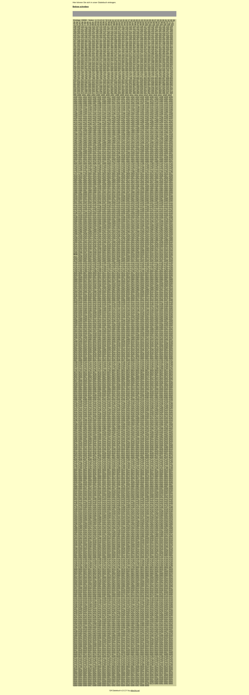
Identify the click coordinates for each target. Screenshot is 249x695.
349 (167, 43)
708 (97, 72)
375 (163, 45)
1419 (75, 136)
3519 (75, 343)
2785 (80, 271)
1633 (94, 157)
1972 (109, 190)
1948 (94, 188)
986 (126, 93)
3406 (137, 331)
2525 (142, 244)
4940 (142, 482)
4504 (166, 439)
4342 (94, 424)
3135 (147, 304)
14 (121, 20)
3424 (123, 333)
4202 (128, 410)
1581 (147, 151)
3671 (99, 358)
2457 (118, 238)
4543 (152, 443)
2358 (147, 227)
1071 (118, 101)
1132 (109, 107)
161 (171, 28)
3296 (113, 321)
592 (167, 62)
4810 (123, 470)
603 (108, 64)
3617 (142, 352)
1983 (161, 190)
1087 (94, 103)
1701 (118, 163)
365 (126, 45)
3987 (104, 389)
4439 (156, 432)
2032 (94, 196)
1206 (161, 113)
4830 (118, 472)
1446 (104, 138)
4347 (118, 424)
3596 (142, 350)
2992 (166, 289)
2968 (152, 287)
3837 (90, 374)
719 (137, 72)
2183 (113, 211)
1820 (85, 176)
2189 (142, 211)
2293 (137, 221)
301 (89, 41)
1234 (94, 118)
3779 (113, 368)
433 (78, 51)
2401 (152, 231)
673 (167, 68)
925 (100, 89)
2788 (94, 271)
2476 (109, 240)
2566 (137, 248)
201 (119, 33)
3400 (109, 331)
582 (130, 62)
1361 (99, 130)
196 (100, 33)
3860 (99, 376)
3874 (166, 376)
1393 (152, 132)
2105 (142, 202)
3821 (113, 372)
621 (74, 66)
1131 (104, 107)
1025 (99, 97)
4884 (75, 478)
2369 (99, 229)
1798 (80, 173)
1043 (85, 99)
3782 (128, 368)
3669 (90, 358)
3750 (75, 366)
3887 (128, 379)
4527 (75, 443)
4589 (171, 447)
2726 (99, 265)
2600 (99, 252)
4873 (123, 476)
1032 (133, 97)
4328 (128, 422)
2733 (133, 265)
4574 (99, 447)
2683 (94, 260)
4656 (90, 455)
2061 (133, 198)
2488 (166, 240)
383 (93, 47)
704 (82, 72)
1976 (128, 190)
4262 (113, 416)
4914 (118, 480)
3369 (161, 327)
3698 (128, 360)
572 (93, 62)
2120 (113, 205)
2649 (133, 256)
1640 (128, 157)
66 (156, 22)
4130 (85, 403)
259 (134, 37)
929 (115, 89)
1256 (99, 120)
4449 (104, 434)
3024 (118, 294)
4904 (171, 478)
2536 (94, 246)
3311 (85, 323)
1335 (75, 128)
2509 (166, 242)
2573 (171, 248)
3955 (152, 385)
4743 (104, 463)
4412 (128, 430)
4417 (152, 430)
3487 (123, 339)
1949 (99, 188)
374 (160, 45)
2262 (90, 219)
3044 (113, 296)
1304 (128, 124)
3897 (75, 381)
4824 (90, 472)
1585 (166, 151)
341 (137, 43)
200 (115, 33)
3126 (104, 304)
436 (89, 51)
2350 (109, 227)
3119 (171, 302)
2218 (80, 215)
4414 (137, 430)
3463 (109, 337)
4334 (156, 422)
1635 (104, 157)
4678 (94, 457)
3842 (113, 374)
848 (115, 82)
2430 (90, 236)
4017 (147, 391)
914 (160, 86)
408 (85, 49)
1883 (85, 182)
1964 (171, 188)
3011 (156, 292)
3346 (152, 325)
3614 (128, 352)
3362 (128, 327)
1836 (161, 176)
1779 (90, 171)
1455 (147, 138)
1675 (94, 161)
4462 (166, 434)
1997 (128, 192)
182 (148, 31)
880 (134, 84)
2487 (161, 240)
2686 (109, 260)
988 (134, 93)
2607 (133, 252)
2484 (147, 240)
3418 (94, 333)
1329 (147, 126)
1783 (109, 171)
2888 (171, 279)
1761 (104, 169)
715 (122, 72)
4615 (94, 451)
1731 (161, 165)
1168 (80, 111)
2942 (128, 285)
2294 (142, 221)
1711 (166, 163)
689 (126, 70)
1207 (166, 113)
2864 (156, 277)
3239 (142, 314)
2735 (142, 265)
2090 (171, 200)
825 (130, 80)
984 (119, 93)
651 (85, 68)
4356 (161, 424)
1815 (161, 173)
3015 (75, 294)
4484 (171, 437)
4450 (109, 434)
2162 (113, 209)
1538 (142, 147)
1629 (75, 157)
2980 (109, 289)
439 (100, 51)
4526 (171, 441)
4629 (161, 451)
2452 (94, 238)
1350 (147, 128)
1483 (80, 142)
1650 (75, 159)
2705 (99, 263)
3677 (128, 358)
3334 (94, 325)
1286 (142, 122)
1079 (156, 101)
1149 (90, 109)
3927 (118, 383)
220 (89, 35)
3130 (123, 304)
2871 (90, 279)
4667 (142, 455)
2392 (109, 231)
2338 (152, 225)
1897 (152, 182)
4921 (152, 480)
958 (122, 91)
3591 (118, 350)
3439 (94, 335)
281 (115, 39)
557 (137, 60)
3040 (94, 296)
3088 (123, 300)
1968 (90, 190)
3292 (94, 321)
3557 (156, 345)
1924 (80, 186)
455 (160, 51)
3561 (75, 347)
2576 (85, 250)
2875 (109, 279)
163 (78, 31)
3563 (85, 347)
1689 (161, 161)
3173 (128, 308)
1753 (166, 167)
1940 (156, 186)
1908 (104, 184)
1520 (156, 144)
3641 (156, 354)
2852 (99, 277)
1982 (156, 190)
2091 (75, 202)
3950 (128, 385)
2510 (171, 242)
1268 (156, 120)
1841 (85, 178)
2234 (156, 215)
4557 (118, 445)
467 (104, 53)
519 (97, 57)
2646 (118, 256)
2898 (118, 281)
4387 (109, 428)
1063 (80, 101)
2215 (166, 213)
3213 (118, 312)
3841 (109, 374)
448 (134, 51)
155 (148, 28)
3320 (128, 323)
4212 (75, 412)
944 (171, 89)
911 (148, 86)
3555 (147, 345)
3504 (104, 341)
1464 (90, 140)
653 (93, 68)
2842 (152, 275)
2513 (85, 244)
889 (167, 84)
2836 (123, 275)
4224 (133, 412)
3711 (90, 362)
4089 (90, 399)
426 (152, 49)
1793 (156, 171)
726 (163, 72)
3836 (85, 374)
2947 (152, 285)
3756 (104, 366)
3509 (128, 341)
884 (148, 84)
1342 (109, 128)
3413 (171, 331)
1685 (142, 161)
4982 (142, 486)
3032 (156, 294)
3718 (123, 362)
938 (148, 89)
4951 (94, 484)
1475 (142, 140)
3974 (142, 387)
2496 (104, 242)
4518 (133, 441)
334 (111, 43)
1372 (152, 130)
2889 (75, 281)
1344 (118, 128)
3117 (161, 302)
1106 (85, 105)
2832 (104, 275)
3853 (166, 374)
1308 (147, 124)
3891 (147, 379)
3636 (133, 354)
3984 (90, 389)
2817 (133, 273)
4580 (128, 447)
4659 (104, 455)
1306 (137, 124)
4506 (75, 441)
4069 (94, 397)
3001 (109, 292)
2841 (147, 275)
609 (130, 64)
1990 (94, 192)
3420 (104, 333)
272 (82, 39)
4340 (85, 424)
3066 (118, 298)
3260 (142, 316)
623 (82, 66)
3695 (113, 360)
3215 (128, 312)
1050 (118, 99)
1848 (118, 178)
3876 (75, 379)
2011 (94, 194)
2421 (147, 234)
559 (145, 60)
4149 (75, 405)
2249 (128, 217)
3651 (104, 356)
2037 (118, 196)
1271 (171, 120)
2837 (128, 275)
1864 (94, 180)
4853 (128, 474)
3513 (147, 341)
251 (104, 37)
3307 (166, 321)
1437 (161, 136)
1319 (99, 126)
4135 (109, 403)
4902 (161, 478)
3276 (118, 318)
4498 (137, 439)
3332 (85, 325)
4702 (109, 459)
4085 (171, 397)
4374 (147, 426)
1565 (171, 149)
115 (100, 26)
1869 (118, 180)
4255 (80, 416)
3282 (147, 318)
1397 (171, 132)
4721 (99, 461)
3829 (152, 372)
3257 (128, 316)
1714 (80, 165)
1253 (85, 120)
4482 (161, 437)
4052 (113, 395)
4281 (104, 418)
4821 (75, 472)
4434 (133, 432)
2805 (75, 273)
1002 (89, 95)
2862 (147, 277)
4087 (80, 399)
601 (100, 64)
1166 (171, 109)
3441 (104, 335)
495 (108, 55)
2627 (128, 254)
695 (148, 70)
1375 (166, 130)
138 (85, 28)
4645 (137, 453)
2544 (133, 246)
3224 (171, 312)
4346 (113, 424)
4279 (94, 418)
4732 (152, 461)
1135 (123, 107)
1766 (128, 169)
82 (98, 24)
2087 (156, 200)
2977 (94, 289)
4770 (133, 466)
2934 (90, 285)
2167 (137, 209)
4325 (113, 422)
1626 (161, 155)
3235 (123, 314)
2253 (147, 217)
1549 (94, 149)
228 (119, 35)
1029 (118, 97)
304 (100, 41)
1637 (113, 157)
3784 (137, 368)
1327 (137, 126)
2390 (99, 231)
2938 (109, 285)
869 (93, 84)
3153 (133, 306)
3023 (113, 294)
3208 (94, 312)
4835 (142, 472)
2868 (75, 279)
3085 (109, 300)
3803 (128, 370)
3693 (104, 360)
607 (122, 64)
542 (82, 60)
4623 (133, 451)
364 (122, 45)
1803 (104, 173)
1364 (113, 130)
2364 (75, 229)
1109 (99, 105)
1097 (142, 103)
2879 (128, 279)
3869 (142, 376)
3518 (171, 341)
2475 (104, 240)
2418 (133, 234)
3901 (94, 381)
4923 (161, 480)
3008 (142, 292)
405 (74, 49)
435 (85, 51)
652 (89, 68)
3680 (142, 358)
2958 (104, 287)
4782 (90, 468)
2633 (156, 254)
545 (93, 60)
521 (104, 57)
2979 (104, 289)
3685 (166, 358)
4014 (133, 391)
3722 (142, 362)
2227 (123, 215)
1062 (75, 101)
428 (160, 49)
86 (109, 24)
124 (134, 26)
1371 (147, 130)
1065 (90, 101)
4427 (99, 432)
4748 (128, 463)
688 (122, 70)
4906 (80, 480)
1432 (137, 136)
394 (134, 47)
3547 (109, 345)
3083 (99, 300)
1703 (128, 163)
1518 (147, 144)
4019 (156, 391)
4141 (137, 403)
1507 (94, 144)
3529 (123, 343)
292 (156, 39)
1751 (156, 167)
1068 (104, 101)
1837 (166, 176)
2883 (147, 279)
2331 (118, 225)
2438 (128, 236)
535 (156, 57)
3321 (133, 323)
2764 (80, 269)
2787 (90, 271)
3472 (152, 337)
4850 (113, 474)
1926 (90, 186)
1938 (147, 186)
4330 (137, 422)
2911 (80, 283)
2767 (94, 269)
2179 (94, 211)
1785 (118, 171)
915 (163, 86)
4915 (123, 480)
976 (89, 93)
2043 (147, 196)
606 (119, 64)
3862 (109, 376)
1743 (118, 167)
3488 (128, 339)
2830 (94, 275)
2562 (118, 248)
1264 (137, 120)
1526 (85, 147)
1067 (99, 101)
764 (104, 76)
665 (137, 68)
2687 (113, 260)
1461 (75, 140)
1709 (156, 163)
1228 (166, 115)
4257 (90, 416)
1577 (128, 151)
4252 (166, 414)
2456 (113, 238)
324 (74, 43)
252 (108, 37)
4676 (85, 457)
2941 (123, 285)
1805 (113, 173)
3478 (80, 339)
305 (104, 41)
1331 (156, 126)
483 (163, 53)
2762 (171, 267)
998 (171, 93)
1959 (147, 188)
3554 (142, 345)
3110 (128, 302)
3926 (113, 383)
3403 (123, 331)
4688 (142, 457)
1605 (161, 153)
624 (85, 66)
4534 (109, 443)
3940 (80, 385)
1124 (171, 105)
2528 (156, 244)
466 (100, 53)
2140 (109, 207)
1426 (109, 136)
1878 (161, 180)
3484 (109, 339)
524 (115, 57)
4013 (128, 391)
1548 (90, 149)
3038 (85, 296)
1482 (75, 142)
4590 (75, 449)
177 (130, 31)
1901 (171, 182)
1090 (109, 103)
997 (167, 93)
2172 (161, 209)
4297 (80, 420)
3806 (142, 370)
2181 (104, 211)
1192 (94, 113)
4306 (123, 420)
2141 (113, 207)
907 (134, 86)
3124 (94, 304)
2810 (99, 273)
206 (137, 33)
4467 (90, 437)
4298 (85, 420)
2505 (147, 242)
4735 (166, 461)
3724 (152, 362)
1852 (137, 178)
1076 (142, 101)
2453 (99, 238)
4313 (156, 420)
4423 (80, 432)
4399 (166, 428)
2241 (90, 217)
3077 (171, 298)
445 (122, 51)
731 (82, 74)
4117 (123, 401)
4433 (128, 432)
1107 (90, 105)
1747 (137, 167)
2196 (75, 213)
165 (85, 31)
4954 (109, 484)
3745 (152, 364)
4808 (113, 470)
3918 (75, 383)
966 (152, 91)
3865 (123, 376)
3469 (137, 337)
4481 (156, 437)
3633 (118, 354)
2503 (137, 242)
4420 (166, 430)
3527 (113, 343)
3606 (90, 352)
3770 (171, 366)
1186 (166, 111)
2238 (75, 217)
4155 (104, 405)
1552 (109, 149)
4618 (109, 451)
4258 (94, 416)
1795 (166, 171)
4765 (109, 466)
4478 (142, 437)
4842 (75, 474)
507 (152, 55)
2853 (104, 277)
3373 (80, 329)
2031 (90, 196)
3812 (171, 370)
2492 (85, 242)
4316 (171, 420)
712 (111, 72)
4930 (94, 482)
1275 (90, 122)
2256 (161, 217)
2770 (109, 269)
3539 (171, 343)
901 (111, 86)
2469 (75, 240)
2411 (99, 234)
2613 (161, 252)
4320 (90, 422)
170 (104, 31)
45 (101, 22)
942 (163, 89)
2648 (128, 256)
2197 (80, 213)
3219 (147, 312)
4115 (113, 401)
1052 (128, 99)
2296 (152, 221)
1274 (85, 122)
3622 (166, 352)
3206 (85, 312)
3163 (80, 308)
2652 (147, 256)
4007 (99, 391)
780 (163, 76)
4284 (118, 418)
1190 (85, 113)
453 (152, 51)
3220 (152, 312)
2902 (137, 281)
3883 (109, 379)
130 (156, 26)
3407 (142, 331)
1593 (104, 153)
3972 (133, 387)
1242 (133, 118)
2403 (161, 231)
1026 (104, 97)
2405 (171, 231)
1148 (85, 109)
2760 (161, 267)
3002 (113, 292)
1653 (90, 159)
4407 (104, 430)
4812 (133, 470)
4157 (113, 405)
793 (111, 78)
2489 (171, 240)
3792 (75, 370)
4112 (99, 401)
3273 (104, 318)
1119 (147, 105)
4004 (85, 391)
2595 (75, 252)
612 (141, 64)
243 (74, 37)
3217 (137, 312)
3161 (171, 306)
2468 (171, 238)
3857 (85, 376)
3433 (166, 333)
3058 (80, 298)
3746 (156, 364)
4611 (75, 451)
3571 (123, 347)
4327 (123, 422)
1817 (171, 173)
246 (85, 37)
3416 (85, 333)
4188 (161, 408)
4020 (161, 391)
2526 (147, 244)
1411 (137, 134)
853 (134, 82)
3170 (113, 308)
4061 (156, 395)
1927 (94, 186)
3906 (118, 381)
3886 (123, 379)
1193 (99, 113)
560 (148, 60)
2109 (161, 202)
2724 (90, 265)
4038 (147, 393)
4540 (137, 443)
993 (152, 93)
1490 (113, 142)
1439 (171, 136)
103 (157, 24)
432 (74, 51)
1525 (80, 147)
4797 (161, 468)
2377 (137, 229)
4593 (90, 449)
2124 (133, 205)
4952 (99, 484)
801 (141, 78)
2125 (137, 205)
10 (110, 20)
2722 (80, 265)
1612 (94, 155)
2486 (156, 240)
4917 (133, 480)
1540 (152, 147)
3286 (166, 318)
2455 (109, 238)
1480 (166, 140)
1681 (123, 161)
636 (130, 66)
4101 (147, 399)
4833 (133, 472)
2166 (133, 209)
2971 (166, 287)
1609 (80, 155)
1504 (80, 144)
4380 (75, 428)
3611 (113, 352)
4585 (152, 447)
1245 (147, 118)
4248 (147, 414)
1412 (142, 134)
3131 (128, 304)
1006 (108, 95)
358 (100, 45)
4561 (137, 445)
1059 (161, 99)
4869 (104, 476)
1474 (137, 140)
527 (126, 57)
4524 (161, 441)
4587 (161, 447)
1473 (133, 140)
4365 (104, 426)
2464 (152, 238)
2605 (123, 252)
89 (117, 24)
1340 (99, 128)
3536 (156, 343)
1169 (85, 111)
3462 (104, 337)
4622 (128, 451)
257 (126, 37)
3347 (156, 325)
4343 (99, 424)
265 (156, 37)
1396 (166, 132)
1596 (118, 153)
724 (156, 72)
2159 (99, 209)
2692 (137, 260)
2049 (75, 198)
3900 (90, 381)
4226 (142, 412)
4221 (118, 412)
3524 (99, 343)
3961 (80, 387)
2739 (161, 265)
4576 (109, 447)
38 (82, 22)
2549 (156, 246)
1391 (142, 132)
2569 (152, 248)
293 (160, 39)
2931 (75, 285)
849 (119, 82)
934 (134, 89)
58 (135, 22)
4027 (94, 393)
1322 (113, 126)
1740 (104, 167)
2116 (94, 205)
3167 (99, 308)
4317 (75, 422)
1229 (171, 115)
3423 (118, 333)
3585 (90, 350)
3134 (142, 304)
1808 (128, 173)
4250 (156, 414)
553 (122, 60)
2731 (123, 265)
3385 (137, 329)
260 (137, 37)
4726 (123, 461)
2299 (166, 221)
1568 (85, 151)
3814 (80, 372)
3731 (85, 364)
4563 (147, 445)
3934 (152, 383)
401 (160, 47)
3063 (104, 298)
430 (167, 49)
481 (156, 53)
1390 (137, 132)
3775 (94, 368)
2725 (94, 265)
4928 (85, 482)
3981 (75, 389)
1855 (152, 178)
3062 (99, 298)
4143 (147, 403)
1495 (137, 142)
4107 (75, 401)
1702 (123, 163)
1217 (113, 115)
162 (74, 31)
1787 (128, 171)
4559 (128, 445)
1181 (142, 111)
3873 (161, 376)
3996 (147, 389)
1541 (156, 147)
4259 (99, 416)
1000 (79, 95)
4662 (118, 455)
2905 (152, 281)
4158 (118, 405)
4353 (147, 424)
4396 (152, 428)
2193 (161, 211)
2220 (90, 215)
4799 (171, 468)
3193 (123, 310)
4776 (161, 466)
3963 (90, 387)
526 (122, 57)
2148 (147, 207)
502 (134, 55)
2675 (156, 258)
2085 (147, 200)
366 (130, 45)
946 (78, 91)
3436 (80, 335)
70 (167, 22)
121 (122, 26)
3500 (85, 341)
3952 (137, 385)
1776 (75, 171)
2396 (128, 231)
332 (104, 43)
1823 (99, 176)
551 (115, 60)
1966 (80, 190)
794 (115, 78)
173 (115, 31)
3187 (94, 310)
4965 (161, 484)
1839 (75, 178)
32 (168, 20)
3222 (161, 312)
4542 (147, 443)
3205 (80, 312)
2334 (133, 225)
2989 (152, 289)
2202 (104, 213)
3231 (104, 314)
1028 (113, 97)
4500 (147, 439)
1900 (166, 182)
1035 (147, 97)
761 (93, 76)
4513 (109, 441)
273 (85, 39)
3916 (166, 381)
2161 (109, 209)
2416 (123, 234)
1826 (113, 176)
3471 (147, 337)
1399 (80, 134)
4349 (128, 424)
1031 (128, 97)
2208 (133, 213)
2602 (109, 252)
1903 (80, 184)
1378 (80, 132)
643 (156, 66)
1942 (166, 186)
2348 (99, 227)
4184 (142, 408)
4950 (90, 484)
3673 (109, 358)
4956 (118, 484)
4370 (128, 426)
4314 (161, 420)
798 (130, 78)
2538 (104, 246)
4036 (137, 393)
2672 (142, 258)
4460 (156, 434)
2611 (152, 252)
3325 (152, 323)
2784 (75, 271)
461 (82, 53)
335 (115, 43)
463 (89, 53)
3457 (80, 337)
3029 (142, 294)
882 (141, 84)
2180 (99, 211)
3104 (99, 302)
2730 (118, 265)
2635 (166, 254)
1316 (85, 126)
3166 (94, 308)
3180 (161, 308)
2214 (161, 213)
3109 (123, 302)
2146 (137, 207)
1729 (152, 165)
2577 (90, 250)
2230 (137, 215)
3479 (85, 339)
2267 (113, 219)
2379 (147, 229)
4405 (94, 430)
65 (154, 22)
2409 (90, 234)
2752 (123, 267)
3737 (113, 364)
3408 (147, 331)
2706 (104, 263)
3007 (137, 292)
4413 (133, 430)
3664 (166, 356)
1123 (166, 105)
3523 (94, 343)
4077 (133, 397)
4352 (142, 424)
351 (74, 45)
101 (150, 24)
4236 (90, 414)
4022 (171, 391)
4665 (133, 455)
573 (97, 62)
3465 (118, 337)
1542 (161, 147)
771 (130, 76)
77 (85, 24)
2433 (104, 236)
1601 (142, 153)
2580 (104, 250)
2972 (171, 287)
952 (100, 91)
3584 (85, 350)
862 (167, 82)
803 (148, 78)
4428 (104, 432)
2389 (94, 231)
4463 (171, 434)
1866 (104, 180)
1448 (113, 138)
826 (134, 80)
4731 (147, 461)
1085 (85, 103)
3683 (156, 358)
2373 (118, 229)
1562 (156, 149)
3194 (128, 310)
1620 (133, 155)
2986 (137, 289)
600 (97, 64)
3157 (152, 306)
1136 (128, 107)
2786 (85, 271)
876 (119, 84)
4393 (137, 428)
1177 (123, 111)
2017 (123, 194)
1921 (166, 184)
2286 (104, 221)
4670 (156, 455)
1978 (137, 190)
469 (111, 53)
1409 (128, 134)
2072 (85, 200)
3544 (94, 345)
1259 (113, 120)
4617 (104, 451)
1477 (152, 140)
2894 (99, 281)
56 (130, 22)
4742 (99, 463)
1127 (85, 107)
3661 (152, 356)
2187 (133, 211)
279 (108, 39)
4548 (75, 445)
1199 (128, 113)
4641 (118, 453)
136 (78, 28)
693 (141, 70)
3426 (133, 333)
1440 (75, 138)
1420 (80, 136)
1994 (113, 192)
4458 (147, 434)
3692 (99, 360)
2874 (104, 279)
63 (148, 22)
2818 (137, 273)
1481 (171, 140)
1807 (123, 173)
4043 (171, 393)
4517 (128, 441)
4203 (133, 410)
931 (122, 89)
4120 (137, 401)
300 (85, 41)
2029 (80, 196)
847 (111, 82)
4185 (147, 408)
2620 (94, 254)
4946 (171, 482)
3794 (85, 370)
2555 (85, 248)
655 (100, 68)
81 (96, 24)
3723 (147, 362)
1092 (118, 103)
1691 (171, 161)
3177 (147, 308)
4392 (133, 428)
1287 (147, 122)
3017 (85, 294)
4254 (75, 416)
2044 (152, 196)
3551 (128, 345)
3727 (166, 362)
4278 (90, 418)
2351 (113, 227)
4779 (75, 468)
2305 (94, 223)
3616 (137, 352)
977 (93, 93)
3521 (85, 343)
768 (119, 76)
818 (104, 80)
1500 (161, 142)
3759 (118, 366)
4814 (142, 470)
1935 (133, 186)
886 (156, 84)
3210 (104, 312)
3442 (109, 335)
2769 (104, 269)
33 (171, 20)
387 (108, 47)
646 (167, 66)
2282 (85, 221)
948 (85, 91)
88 (114, 24)
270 (74, 39)
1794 (161, 171)
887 (160, 84)
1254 (90, 120)
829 (145, 80)
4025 (85, 393)
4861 (166, 474)
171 (108, 31)
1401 (90, 134)
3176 (142, 308)
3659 (142, 356)
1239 (118, 118)
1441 (80, 138)
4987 (166, 486)
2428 (80, 236)
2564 (128, 248)
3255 (118, 316)
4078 (137, 397)
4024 (80, 393)
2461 (137, 238)
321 (163, 41)
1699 (109, 163)
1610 (85, 155)
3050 (142, 296)
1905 (90, 184)
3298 (123, 321)
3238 (137, 314)
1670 (171, 159)
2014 (109, 194)
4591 (80, 449)
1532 (113, 147)
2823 (161, 273)
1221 (133, 115)
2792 (113, 271)
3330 (75, 325)
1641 (133, 157)
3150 (118, 306)
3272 (99, 318)
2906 (156, 281)
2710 (123, 263)
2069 (171, 198)
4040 (156, 393)
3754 (94, 366)
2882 (142, 279)
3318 (118, 323)
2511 (75, 244)
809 (171, 78)
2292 (133, 221)
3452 (156, 335)
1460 (171, 138)
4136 (113, 403)
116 (104, 26)
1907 (99, 184)
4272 (161, 416)
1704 (133, 163)
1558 (137, 149)
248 (93, 37)
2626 (123, 254)
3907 (123, 381)
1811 (142, 173)
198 (108, 33)
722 (148, 72)
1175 (113, 111)
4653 (75, 455)
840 (85, 82)
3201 (161, 310)
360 (108, 45)
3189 (104, 310)
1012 (136, 95)
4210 (166, 410)
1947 (90, 188)
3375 (90, 329)
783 (74, 78)
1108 (94, 105)
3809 (156, 370)
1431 (133, 136)
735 (97, 74)
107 (172, 24)
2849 (85, 277)
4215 (90, 412)
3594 (133, 350)
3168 (104, 308)
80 (93, 24)
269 (171, 37)
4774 (152, 466)
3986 (99, 389)
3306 (161, 321)
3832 (166, 372)
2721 (75, 265)
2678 (171, 258)
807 (163, 78)
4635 (90, 453)
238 (156, 35)
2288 (113, 221)
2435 (113, 236)
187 (167, 31)
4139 (128, 403)
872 (104, 84)
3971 (128, 387)
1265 (142, 120)
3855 (75, 376)
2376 (133, 229)
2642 (99, 256)
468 (108, 53)
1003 (93, 95)
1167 (75, 111)
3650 (99, 356)
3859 (94, 376)
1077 (147, 101)
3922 (94, 383)
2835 (118, 275)
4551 (90, 445)
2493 (90, 242)
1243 (137, 118)
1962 (161, 188)
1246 (152, 118)
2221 (94, 215)
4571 (85, 447)
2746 (94, 267)
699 (163, 70)
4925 (171, 480)
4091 (99, 399)
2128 (152, 205)
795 (119, 78)
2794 (123, 271)
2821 (152, 273)
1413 (147, 134)
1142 (156, 107)
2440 (137, 236)
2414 (113, 234)
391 (122, 47)
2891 (85, 281)
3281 (142, 318)
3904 (109, 381)
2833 (109, 275)
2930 (171, 283)
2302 (80, 223)
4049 (99, 395)
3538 (166, 343)
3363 (133, 327)
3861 (104, 376)
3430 (152, 333)
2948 (156, 285)
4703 (113, 459)
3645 (75, 356)
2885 (156, 279)
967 (156, 91)
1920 (161, 184)
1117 (137, 105)
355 (89, 45)
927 (108, 89)
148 (122, 28)
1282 (123, 122)
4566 (161, 445)
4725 (118, 461)
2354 (128, 227)
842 (93, 82)
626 (93, 66)
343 (145, 43)
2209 (137, 213)
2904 (147, 281)
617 (160, 64)
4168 (166, 405)
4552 (94, 445)
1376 (171, 130)
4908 (90, 480)
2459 (128, 238)
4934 (113, 482)
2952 (75, 287)
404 (171, 47)
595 (78, 64)
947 (82, 91)
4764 (104, 466)
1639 (123, 157)
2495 (99, 242)
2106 (147, 202)
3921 (90, 383)
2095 (94, 202)
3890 (142, 379)
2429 (85, 236)
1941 (161, 186)
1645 (152, 157)
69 (164, 22)
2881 (137, 279)
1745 (128, 167)
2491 (80, 242)
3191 (113, 310)
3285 (161, 318)
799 (134, 78)
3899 (85, 381)
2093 (85, 202)
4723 (109, 461)
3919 (80, 383)
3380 (113, 329)
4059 (147, 395)
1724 (128, 165)
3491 (142, 339)
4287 (133, 418)
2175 (75, 211)
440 (104, 51)
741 (119, 74)
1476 (147, 140)
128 (148, 26)
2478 (118, 240)
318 (152, 41)
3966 (104, 387)
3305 (156, 321)
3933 (147, 383)
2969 (156, 287)
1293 (75, 124)
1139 (142, 107)
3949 (123, 385)
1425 (104, 136)
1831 (137, 176)
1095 (133, 103)
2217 (75, 215)
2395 (123, 231)
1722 (118, 165)
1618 (123, 155)
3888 (133, 379)
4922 (156, 480)
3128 (113, 304)
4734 (161, 461)
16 (126, 20)
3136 (152, 304)
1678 (109, 161)
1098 (147, 103)
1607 (171, 153)
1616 (113, 155)
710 (104, 72)
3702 (147, 360)
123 (130, 26)
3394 (80, 331)
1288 (152, 122)
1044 (90, 99)
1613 (99, 155)
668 (148, 68)
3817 (94, 372)
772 (134, 76)
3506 (113, 341)
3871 (152, 376)
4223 (128, 412)
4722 (104, 461)
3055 (166, 296)
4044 (75, 395)
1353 (161, 128)
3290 (85, 321)
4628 (156, 451)
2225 (113, 215)
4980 (133, 486)
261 (141, 37)
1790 (142, 171)
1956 (133, 188)
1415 (156, 134)
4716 (75, 461)
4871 (113, 476)
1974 (118, 190)
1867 (109, 180)
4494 (118, 439)
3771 (75, 368)
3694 (109, 360)
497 (115, 55)
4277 (85, 418)
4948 (80, 484)
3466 (123, 337)
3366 (147, 327)
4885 (80, 478)
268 (167, 37)
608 (126, 64)
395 (137, 47)
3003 (118, 292)
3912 (147, 381)
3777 (104, 368)
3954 (147, 385)
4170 (75, 408)
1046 (99, 99)
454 (156, 51)
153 (141, 28)
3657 (133, 356)
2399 (142, 231)
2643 (104, 256)
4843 (80, 474)
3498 (75, 341)
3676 (123, 358)
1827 (118, 176)
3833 (171, 372)
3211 (109, 312)
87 (111, 24)
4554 (104, 445)
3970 (123, 387)
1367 (128, 130)
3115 (152, 302)
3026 (128, 294)
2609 (142, 252)
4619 (113, 451)
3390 (161, 329)
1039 (166, 97)
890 (171, 84)
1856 (156, 178)
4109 (85, 401)
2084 (142, 200)
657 (108, 68)
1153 (109, 109)
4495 (123, 439)
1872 (133, 180)
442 (111, 51)
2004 (161, 192)
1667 (156, 159)
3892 (152, 379)
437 (93, 51)
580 (122, 62)
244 (78, 37)
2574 (75, 250)
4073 (113, 397)
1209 (75, 115)
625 (89, 66)
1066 (94, 101)
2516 (99, 244)
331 (100, 43)
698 (160, 70)
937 (145, 89)
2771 (113, 269)
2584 (123, 250)
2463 (147, 238)
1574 (113, 151)
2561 (113, 248)
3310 (80, 323)
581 (126, 62)
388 (111, 47)
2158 (94, 209)
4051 (109, 395)
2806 (80, 273)
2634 (161, 254)
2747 (99, 267)
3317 (113, 323)
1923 (75, 186)
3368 (156, 327)
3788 (156, 368)
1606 (166, 153)
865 (78, 84)
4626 (147, 451)
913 (156, 86)
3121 (80, 304)
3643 (166, 354)
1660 (123, 159)
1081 (166, 101)
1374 (161, 130)
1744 (123, 167)
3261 (147, 316)
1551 (104, 149)
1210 (80, 115)
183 (152, 31)
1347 (133, 128)
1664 (142, 159)
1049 (113, 99)
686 (115, 70)
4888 (94, 478)
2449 (80, 238)
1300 (109, 124)
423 (141, 49)
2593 (166, 250)
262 (145, 37)
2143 (123, 207)
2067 (161, 198)
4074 (118, 397)
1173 (104, 111)
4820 (171, 470)
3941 (85, 385)
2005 (166, 192)
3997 (152, 389)
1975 (123, 190)
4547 (171, 443)
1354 (166, 128)
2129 (156, 205)
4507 (80, 441)
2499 (118, 242)
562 (156, 60)
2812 (109, 273)
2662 (94, 258)
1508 (99, 144)
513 (74, 57)
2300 (171, 221)
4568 (171, 445)
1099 (152, 103)
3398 (99, 331)
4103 (156, 399)
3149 (113, 306)
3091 (137, 300)
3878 (85, 379)
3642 (161, 354)
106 (168, 24)
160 (167, 28)
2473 (94, 240)
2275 (152, 219)
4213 (80, 412)
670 (156, 68)
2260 (80, 219)
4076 (128, 397)
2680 (80, 260)
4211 (171, 410)
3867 (133, 376)
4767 (118, 466)
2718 (161, 263)
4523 (156, 441)
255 (119, 37)
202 (122, 33)
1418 (171, 134)
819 (108, 80)
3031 (152, 294)
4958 (128, 484)
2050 (80, 198)
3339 (118, 325)
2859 (133, 277)
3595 (137, 350)
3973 (137, 387)
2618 (85, 254)
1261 (123, 120)
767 (115, 76)
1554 (118, 149)
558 (141, 60)
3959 (171, 385)
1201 (137, 113)
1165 (166, 109)
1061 (171, 99)
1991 (99, 192)
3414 (75, 333)
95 (133, 24)
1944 (75, 188)
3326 (156, 323)
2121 (118, 205)
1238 (113, 118)
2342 (171, 225)
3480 (90, 339)
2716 (152, 263)
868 (89, 84)
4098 (133, 399)
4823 (85, 472)
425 (148, 49)
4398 (161, 428)
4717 (80, 461)
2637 (75, 256)
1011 (131, 95)
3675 (118, 358)
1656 (104, 159)
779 (160, 76)
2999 (99, 292)
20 (137, 20)
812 (82, 80)
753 (163, 74)
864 (74, 84)
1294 (80, 124)
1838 (171, 176)
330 (97, 43)
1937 (142, 186)
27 (155, 20)
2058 (118, 198)
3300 (133, 321)
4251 (161, 414)
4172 (85, 408)
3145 (94, 306)
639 (141, 66)
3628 (94, 354)
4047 (90, 395)
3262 (152, 316)
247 (89, 37)
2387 (85, 231)
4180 (123, 408)
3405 (133, 331)
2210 (142, 213)
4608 (161, 449)
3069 (133, 298)
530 (137, 57)
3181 (166, 308)
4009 (109, 391)
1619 (128, 155)
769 (122, 76)
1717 (94, 165)
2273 (142, 219)
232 (134, 35)
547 (100, 60)
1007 (112, 95)
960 (130, 91)
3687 (75, 360)
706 (89, 72)
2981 (113, 289)
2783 (171, 269)
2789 (99, 271)
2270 (128, 219)
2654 (156, 256)
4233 (75, 414)
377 (171, 45)
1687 (152, 161)
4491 (104, 439)
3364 (137, 327)
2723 (85, 265)
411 (97, 49)
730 (78, 74)
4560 (133, 445)
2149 (152, 207)
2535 (90, 246)
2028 (75, 196)
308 (115, 41)
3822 (118, 372)
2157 (90, 209)
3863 (113, 376)
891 (74, 86)
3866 (128, 376)
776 (148, 76)
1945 (80, 188)
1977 (133, 190)
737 (104, 74)
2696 (156, 260)
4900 (152, 478)
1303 (123, 124)
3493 (152, 339)
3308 (171, 321)
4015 (137, 391)
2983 (123, 289)
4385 (99, 428)
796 (122, 78)
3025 (123, 294)
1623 (147, 155)
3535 (152, 343)
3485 (113, 339)
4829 (113, 472)
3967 (109, 387)
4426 (94, 432)
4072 (109, 397)
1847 (113, 178)
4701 (104, 459)
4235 (85, 414)
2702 (85, 263)
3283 (152, 318)
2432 (99, 236)
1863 (90, 180)
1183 (152, 111)
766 (111, 76)
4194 (90, 410)
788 (93, 78)
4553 (99, 445)
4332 (147, 422)
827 (137, 80)
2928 (161, 283)
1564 (166, 149)
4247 (142, 414)
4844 (85, 474)
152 (137, 28)
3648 (90, 356)
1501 (166, 142)
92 (125, 24)
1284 (133, 122)
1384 (109, 132)
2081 (128, 200)
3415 (80, 333)
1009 (122, 95)
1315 (80, 126)
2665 (109, 258)
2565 (133, 248)
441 (108, 51)
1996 (123, 192)
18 (131, 20)
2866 (166, 277)
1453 (137, 138)
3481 (94, 339)
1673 (85, 161)
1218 (118, 115)
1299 (104, 124)
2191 (152, 211)
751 (156, 74)
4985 (156, 486)
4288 (137, 418)
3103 (94, 302)
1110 (104, 105)
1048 (109, 99)
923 (93, 89)
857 (148, 82)
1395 (161, 132)
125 (137, 26)
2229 (133, 215)
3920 (85, 383)
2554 (80, 248)
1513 (123, 144)
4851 (118, 474)
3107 (113, 302)
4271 (156, 416)
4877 (142, 476)
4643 (128, 453)
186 (163, 31)
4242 (118, 414)
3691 (94, 360)
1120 (152, 105)
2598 (90, 252)
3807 (147, 370)
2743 (80, 267)
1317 (90, 126)
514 (78, 57)
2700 (75, 263)
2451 (90, 238)
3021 (104, 294)
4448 (99, 434)
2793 (118, 271)
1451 (128, 138)
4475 (128, 437)
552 (119, 60)
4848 (104, 474)
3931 (137, 383)
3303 (147, 321)
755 (171, 74)
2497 (109, 242)
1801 (94, 173)
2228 (128, 215)
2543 (128, 246)
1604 (156, 153)
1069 (109, 101)
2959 (109, 287)
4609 (166, 449)
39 (85, 22)
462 (85, 53)
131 (160, 26)
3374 (85, 329)
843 (97, 82)
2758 (152, 267)
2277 (161, 219)
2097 (104, 202)
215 (171, 33)
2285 (99, 221)
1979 (142, 190)
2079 (118, 200)
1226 (156, 115)
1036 (152, 97)
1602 (147, 153)
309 (119, 41)
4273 (166, 416)
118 (111, 26)
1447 (109, 138)
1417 (166, 134)
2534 (85, 246)
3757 (109, 366)
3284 (156, 318)
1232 (85, 118)
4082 (156, 397)
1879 (166, 180)
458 (171, 51)
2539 (109, 246)
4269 (147, 416)
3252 (104, 316)
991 (145, 93)
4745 (113, 463)
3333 (90, 325)
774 (141, 76)
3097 (166, 300)
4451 (113, 434)
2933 (85, 285)
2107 (152, 202)
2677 (166, 258)
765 (108, 76)
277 (100, 39)
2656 (166, 256)
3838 (94, 374)
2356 (137, 227)
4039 (152, 393)
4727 (128, 461)
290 (148, 39)
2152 (166, 207)
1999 (137, 192)
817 (100, 80)
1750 (152, 167)
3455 (171, 335)
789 (97, 78)
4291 (152, 418)
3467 (128, 337)
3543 (90, 345)
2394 (118, 231)
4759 (80, 466)
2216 (171, 213)
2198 (85, 213)
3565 (94, 347)
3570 (118, 347)
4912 (109, 480)
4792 (137, 468)
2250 (133, 217)
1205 (156, 113)
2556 (90, 248)
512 (171, 55)
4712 (156, 459)
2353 (123, 227)
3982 (80, 389)
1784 (113, 171)
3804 (133, 370)
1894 (137, 182)
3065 (113, 298)
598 (89, 64)
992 (148, 93)
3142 (80, 306)
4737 (75, 463)
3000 (104, 292)
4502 (156, 439)
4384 (94, 428)
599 (93, 64)
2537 (99, 246)
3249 (90, 316)
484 (167, 53)
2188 (137, 211)
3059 (85, 298)
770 (126, 76)
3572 (128, 347)
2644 (109, 256)
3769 (166, 366)
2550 (161, 246)
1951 (109, 188)
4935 (118, 482)
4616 (99, 451)
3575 (142, 347)
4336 (166, 422)
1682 (128, 161)
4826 (99, 472)
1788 (133, 171)
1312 (166, 124)
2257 (166, 217)
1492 (123, 142)
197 (104, 33)
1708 (152, 163)
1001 (84, 95)
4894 (123, 478)
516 (85, 57)
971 (171, 91)
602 (104, 64)
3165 (90, 308)
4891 (109, 478)
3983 (85, 389)
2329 (109, 225)
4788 (118, 468)
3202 (166, 310)
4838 (156, 472)
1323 (118, 126)
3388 (152, 329)
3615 (133, 352)
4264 (123, 416)
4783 (94, 468)
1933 (123, 186)
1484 (85, 142)
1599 (133, 153)
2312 (128, 223)
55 (127, 22)
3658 (137, 356)
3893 (156, 379)
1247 (156, 118)
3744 (147, 364)
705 (85, 72)
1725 (133, 165)
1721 (113, 165)
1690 (166, 161)
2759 (156, 267)
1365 (118, 130)
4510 (94, 441)
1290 (161, 122)
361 (111, 45)
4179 (118, 408)
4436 (142, 432)
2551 (166, 246)
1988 (85, 192)
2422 (152, 234)
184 (156, 31)
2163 (118, 209)
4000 (166, 389)
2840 (142, 275)
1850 (128, 178)
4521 (147, 441)
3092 (142, 300)
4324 (109, 422)
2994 (75, 292)
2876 (113, 279)
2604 (118, 252)
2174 (171, 209)
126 (141, 26)
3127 (109, 304)
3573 (133, 347)
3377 (99, 329)
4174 (94, 408)
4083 (161, 397)
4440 (161, 432)
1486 (94, 142)
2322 (75, 225)
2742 (75, 267)
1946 (85, 188)
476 (137, 53)
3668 (85, 358)
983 (115, 93)
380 (82, 47)
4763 (99, 466)
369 (141, 45)
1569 (90, 151)
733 (89, 74)
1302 (118, 124)
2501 (128, 242)
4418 (156, 430)
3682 (152, 358)
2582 (113, 250)
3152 (128, 306)
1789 (137, 171)
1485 (90, 142)
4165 (152, 405)
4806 (104, 470)
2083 (137, 200)
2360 (156, 227)
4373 (142, 426)
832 (156, 80)
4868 (99, 476)
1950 (104, 188)
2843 (156, 275)
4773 (147, 466)
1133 (113, 107)
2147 (142, 207)
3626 (85, 354)
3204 (75, 312)
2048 (171, 196)
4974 (104, 486)
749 (148, 74)
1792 (152, 171)
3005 (128, 292)
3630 (104, 354)
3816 (90, 372)
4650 (161, 453)
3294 (104, 321)
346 (156, 43)
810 (74, 80)
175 (122, 31)
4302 (104, 420)
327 (85, 43)
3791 (171, 368)
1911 (118, 184)
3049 (137, 296)
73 (74, 24)
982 (111, 93)
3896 (171, 379)
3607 (94, 352)
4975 (109, 486)
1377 (75, 132)
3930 (133, 383)
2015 (113, 194)
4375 (152, 426)
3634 (123, 354)
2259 (75, 219)
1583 (156, 151)
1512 (118, 144)
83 (101, 24)
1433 (142, 136)
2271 (133, 219)
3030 (147, 294)
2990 (156, 289)
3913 (152, 381)
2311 (123, 223)
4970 (85, 486)
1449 (118, 138)
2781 (161, 269)
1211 (85, 115)
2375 (128, 229)
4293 (161, 418)
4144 (152, 403)
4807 (109, 470)
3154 (137, 306)
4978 (123, 486)
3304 (152, 321)
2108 (156, 202)
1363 (109, 130)
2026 (166, 194)
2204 (113, 213)
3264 (161, 316)
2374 (123, 229)
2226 (118, 215)
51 (117, 22)
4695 (75, 459)
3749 (171, 364)
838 (78, 82)
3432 (161, 333)
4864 (80, 476)
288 (141, 39)
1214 (99, 115)
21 (139, 20)
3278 (128, 318)
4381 (80, 428)
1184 (156, 111)
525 (119, 57)
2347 (94, 227)
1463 (85, 140)
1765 (123, 169)
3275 (113, 318)
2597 (85, 252)
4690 (152, 457)
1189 (80, 113)
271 (78, 39)
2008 (80, 194)
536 (160, 57)
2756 (142, 267)
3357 (104, 327)
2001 (147, 192)
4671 (161, 455)
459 (74, 53)
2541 (118, 246)
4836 (147, 472)
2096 (99, 202)
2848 (80, 277)
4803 (90, 470)
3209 (99, 312)
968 (160, 91)
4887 (90, 478)
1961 (156, 188)
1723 (123, 165)
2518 (109, 244)
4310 (142, 420)
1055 (142, 99)
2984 (128, 289)
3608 (99, 352)
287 (137, 39)
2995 (80, 292)
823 (122, 80)
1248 (161, 118)
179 (137, 31)
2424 (161, 234)
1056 (147, 99)
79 (90, 24)
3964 (94, 387)
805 (156, 78)
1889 (113, 182)
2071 (80, 200)
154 (145, 28)
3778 (109, 368)
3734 (99, 364)
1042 (80, 99)
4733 (156, 461)
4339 (80, 424)
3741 (133, 364)
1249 (166, 118)
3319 (123, 323)
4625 (142, 451)
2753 (128, 267)
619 (167, 64)
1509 (104, 144)
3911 (142, 381)
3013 (166, 292)
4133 (99, 403)
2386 (80, 231)
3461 (99, 337)
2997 (90, 292)
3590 (113, 350)
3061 (94, 298)
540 (74, 60)
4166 (156, 405)
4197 (104, 410)
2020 (137, 194)
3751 (80, 366)
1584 (161, 151)
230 (126, 35)
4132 (94, 403)
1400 (85, 134)
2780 (156, 269)
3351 (75, 327)
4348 (123, 424)
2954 (85, 287)
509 (160, 55)
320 (160, 41)
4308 (133, 420)
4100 (142, 399)
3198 (147, 310)
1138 (137, 107)
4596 (104, 449)
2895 (104, 281)
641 (148, 66)
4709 (142, 459)
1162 (152, 109)
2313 (133, 223)
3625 (80, 354)
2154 (75, 209)
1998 (133, 192)
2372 (113, 229)
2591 (156, 250)
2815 (123, 273)
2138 (99, 207)
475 (134, 53)
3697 (123, 360)
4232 (171, 412)
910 (145, 86)
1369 (137, 130)
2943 (133, 285)
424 (145, 49)
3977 (156, 387)
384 (97, 47)
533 (148, 57)
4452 (118, 434)
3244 (166, 314)
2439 (133, 236)
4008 (104, 391)
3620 (156, 352)
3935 (156, 383)
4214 (85, 412)
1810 (137, 173)
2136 (90, 207)
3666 (75, 358)
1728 (147, 165)
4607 (156, 449)
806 (160, 78)
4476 (133, 437)
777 (152, 76)
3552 (133, 345)
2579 (99, 250)
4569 (75, 447)
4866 (90, 476)
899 (104, 86)
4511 (99, 441)
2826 (75, 275)
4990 (80, 488)
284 (126, 39)
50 (114, 22)
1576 (123, 151)
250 (100, 37)
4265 (128, 416)
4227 (147, 412)
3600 (161, 350)
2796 (133, 271)
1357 (80, 130)
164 (82, 31)
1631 (85, 157)
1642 (137, 157)
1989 (90, 192)
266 (160, 37)
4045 (80, 395)
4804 (94, 470)
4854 (133, 474)
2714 (142, 263)
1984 (166, 190)
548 (104, 60)
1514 (128, 144)
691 (134, 70)
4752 (147, 463)
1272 (75, 122)
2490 (75, 242)
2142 (118, 207)
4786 (109, 468)
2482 (137, 240)
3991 (123, 389)
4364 (99, 426)
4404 (90, 430)
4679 (99, 457)
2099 (113, 202)
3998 (156, 389)
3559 (166, 345)
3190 (109, 310)
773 (137, 76)
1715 (85, 165)
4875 (133, 476)
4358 (171, 424)
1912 (123, 184)
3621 (161, 352)
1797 (75, 173)
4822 (80, 472)
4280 (99, 418)
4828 (109, 472)
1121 (156, 105)
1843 (94, 178)
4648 (152, 453)
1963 (166, 188)
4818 (161, 470)
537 (163, 57)
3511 (137, 341)
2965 (137, 287)
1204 (152, 113)
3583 (80, 350)
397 (145, 47)
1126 (80, 107)
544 (89, 60)
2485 (152, 240)
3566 (99, 347)
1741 (109, 167)
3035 (171, 294)
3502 (94, 341)
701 (171, 70)
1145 (171, 107)
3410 (156, 331)
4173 (90, 408)
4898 (142, 478)
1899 (161, 182)
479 (148, 53)
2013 (104, 194)
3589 (109, 350)
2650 (137, 256)
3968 (113, 387)
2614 (166, 252)
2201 (99, 213)
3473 (156, 337)
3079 (80, 300)
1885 (94, 182)
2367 (90, 229)
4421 (171, 430)
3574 (137, 347)
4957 (123, 484)
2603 (113, 252)
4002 (75, 391)
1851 (133, 178)
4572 (90, 447)
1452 (133, 138)
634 (122, 66)
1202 (142, 113)
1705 (137, 163)
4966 (166, 484)
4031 (113, 393)
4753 (152, 463)
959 (126, 91)
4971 (90, 486)
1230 (75, 118)
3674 (113, 358)
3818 (99, 372)
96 (135, 24)
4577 (113, 447)
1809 (133, 173)
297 (74, 41)
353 (82, 45)
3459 (90, 337)
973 (78, 93)
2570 (156, 248)
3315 (104, 323)
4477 (137, 437)
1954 (123, 188)
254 (115, 37)
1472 (128, 140)
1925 (85, 186)
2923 (137, 283)
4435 (137, 432)
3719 (128, 362)
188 (171, 31)
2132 (171, 205)
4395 (147, 428)
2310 (118, 223)
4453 (123, 434)
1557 (133, 149)
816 (97, 80)
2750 (113, 267)
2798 (142, 271)
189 (74, 33)
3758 (113, 366)
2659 (80, 258)
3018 (90, 294)
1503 (75, 144)
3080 (85, 300)
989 (137, 93)
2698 (166, 260)
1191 (90, 113)
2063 (142, 198)
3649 (94, 356)
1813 (152, 173)
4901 (156, 478)
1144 (166, 107)
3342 (133, 325)
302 (93, 41)
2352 (118, 227)
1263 (133, 120)
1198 (123, 113)
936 (141, 89)
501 (130, 55)
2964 (133, 287)
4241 (113, 414)
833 (160, 80)
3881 (99, 379)
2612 (156, 252)
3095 (156, 300)
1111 (109, 105)
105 (165, 24)
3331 (80, 325)
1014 (146, 95)
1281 (118, 122)
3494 (156, 339)
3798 (104, 370)
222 (97, 35)
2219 (85, 215)
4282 (109, 418)
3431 (156, 333)
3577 (152, 347)
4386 (104, 428)
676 (78, 70)
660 (119, 68)
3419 (99, 333)
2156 (85, 209)
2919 (118, 283)
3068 (128, 298)
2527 (152, 244)
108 (74, 26)
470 (115, 53)
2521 (123, 244)
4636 (94, 453)
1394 (156, 132)
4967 (171, 484)
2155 (80, 209)
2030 (85, 196)
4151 (85, 405)
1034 (142, 97)
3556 (152, 345)
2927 (156, 283)
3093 (147, 300)
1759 (94, 169)
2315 (142, 223)
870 (97, 84)
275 (93, 39)
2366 (85, 229)
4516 (123, 441)
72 (172, 22)
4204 (137, 410)
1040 (171, 97)
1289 (156, 122)
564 (163, 60)
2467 (166, 238)
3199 (152, 310)
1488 (104, 142)
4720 (94, 461)
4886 (85, 478)
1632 (90, 157)
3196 (137, 310)
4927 (80, 482)
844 (100, 82)
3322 (137, 323)
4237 (94, 414)
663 (130, 68)
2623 (109, 254)
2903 (142, 281)
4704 (118, 459)
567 (74, 62)
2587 (137, 250)
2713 (137, 263)
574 (100, 62)
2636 (171, 254)
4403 (85, 430)
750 (152, 74)
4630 (166, 451)
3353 (85, 327)
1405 (109, 134)
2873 (99, 279)
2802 (161, 271)
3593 (128, 350)
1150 (94, 109)
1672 (80, 161)
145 (111, 28)
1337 (85, 128)
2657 (171, 256)
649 (78, 68)
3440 (99, 335)
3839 (99, 374)
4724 (113, 461)
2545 (137, 246)
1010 (127, 95)
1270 (166, 120)
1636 (109, 157)
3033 (161, 294)
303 (97, 41)
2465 (156, 238)
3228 (90, 314)
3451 (152, 335)
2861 (142, 277)
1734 (75, 167)
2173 (166, 209)
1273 (80, 122)
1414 (152, 134)
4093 (109, 399)
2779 (152, 269)
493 (100, 55)
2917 (109, 283)
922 (89, 89)
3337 (109, 325)
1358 (85, 130)
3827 (142, 372)
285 (130, 39)
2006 (171, 192)
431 (171, 49)
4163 (142, 405)
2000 (142, 192)
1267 (152, 120)
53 (122, 22)
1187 (171, 111)
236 (148, 35)
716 (126, 72)
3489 (133, 339)
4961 (142, 484)
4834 (137, 472)
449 (137, 51)
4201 (123, 410)
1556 (128, 149)
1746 (133, 167)
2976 (90, 289)
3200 (156, 310)
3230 (99, 314)
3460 (94, 337)
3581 (171, 347)
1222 (137, 115)
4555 (109, 445)
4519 (137, 441)
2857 (123, 277)
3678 (133, 358)
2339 (156, 225)
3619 (152, 352)
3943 (94, 385)
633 (119, 66)
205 (134, 33)
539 (171, 57)
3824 (128, 372)
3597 (147, 350)
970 (167, 91)
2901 (133, 281)
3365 (142, 327)
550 (111, 60)
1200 (133, 113)
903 (119, 86)
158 (160, 28)
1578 (133, 151)
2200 (94, 213)
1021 (80, 97)
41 (90, 22)
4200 (118, 410)
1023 (90, 97)
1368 (133, 130)
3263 (156, 316)
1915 (137, 184)
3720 (133, 362)
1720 (109, 165)
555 (130, 60)
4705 (123, 459)
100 (146, 24)
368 (137, 45)
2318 (156, 223)
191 (82, 33)
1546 (80, 149)
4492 (109, 439)
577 (111, 62)
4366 (109, 426)
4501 (152, 439)
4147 (166, 403)
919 (78, 89)
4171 (80, 408)
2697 (161, 260)
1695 (90, 163)
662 (126, 68)
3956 (156, 385)
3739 (123, 364)
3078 (75, 300)
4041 (161, 393)
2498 (113, 242)
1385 (113, 132)
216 (74, 35)
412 (100, 49)
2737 (152, 265)
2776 (137, 269)
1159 (137, 109)
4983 (147, 486)
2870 (85, 279)
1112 (113, 105)
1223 (142, 115)
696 (152, 70)
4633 (80, 453)
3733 (94, 364)
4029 (104, 393)
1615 (109, 155)
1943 (171, 186)
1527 (90, 147)
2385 (75, 231)
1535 (128, 147)
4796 (156, 468)
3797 (99, 370)
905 (126, 86)
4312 (152, 420)
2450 (85, 238)
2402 (156, 231)
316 (145, 41)
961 (134, 91)
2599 (94, 252)
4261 (109, 416)
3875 (171, 376)
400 (156, 47)
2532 (75, 246)
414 (108, 49)
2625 (118, 254)
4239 (104, 414)
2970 (161, 287)
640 (145, 66)
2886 (161, 279)
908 (137, 86)
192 (85, 33)
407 (82, 49)
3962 (85, 387)
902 (115, 86)
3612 (118, 352)
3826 (137, 372)
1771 (152, 169)
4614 (90, 451)
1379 (85, 132)
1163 (156, 109)
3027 (133, 294)
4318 (80, 422)
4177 (109, 408)
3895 (166, 379)
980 (104, 93)
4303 (109, 420)
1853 (142, 178)
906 (130, 86)
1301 (113, 124)
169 (100, 31)
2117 (99, 205)
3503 (99, 341)
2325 (90, 225)
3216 (133, 312)
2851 (94, 277)
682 (100, 70)
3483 (104, 339)
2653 (152, 256)
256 (122, 37)
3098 (171, 300)
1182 (147, 111)
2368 (94, 229)
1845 (104, 178)
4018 (152, 391)
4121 (142, 401)
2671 (137, 258)
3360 (118, 327)
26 (152, 20)
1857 (161, 178)
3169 (109, 308)
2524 (137, 244)
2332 (123, 225)
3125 (99, 304)
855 (141, 82)
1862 (85, 180)
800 (137, 78)
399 (152, 47)
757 (78, 76)
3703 (152, 360)
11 (113, 20)
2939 (113, 285)
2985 (133, 289)
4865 (85, 476)
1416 (161, 134)
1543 (166, 147)
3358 (109, 327)
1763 (113, 169)
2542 (123, 246)
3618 (147, 352)
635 (126, 66)
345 (152, 43)
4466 (85, 437)
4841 (171, 472)
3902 (99, 381)
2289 (118, 221)
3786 (147, 368)
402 (163, 47)
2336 (142, 225)
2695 (152, 260)
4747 (123, 463)
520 (100, 57)
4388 (113, 428)
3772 (80, 368)
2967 (147, 287)
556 (134, 60)
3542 (85, 345)
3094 (152, 300)
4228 (152, 412)
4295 (171, 418)
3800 (113, 370)
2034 (104, 196)
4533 (104, 443)
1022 (85, 97)
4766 (113, 466)
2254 (152, 217)
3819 (104, 372)
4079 (142, 397)
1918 (152, 184)
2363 (171, 227)
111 (85, 26)
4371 (133, 426)
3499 (80, 341)
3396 (90, 331)
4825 (94, 472)
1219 (123, 115)
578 (115, 62)
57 (133, 22)
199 (111, 33)
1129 (94, 107)
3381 (118, 329)
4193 (85, 410)
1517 (142, 144)
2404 (166, 231)
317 (148, 41)
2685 (104, 260)
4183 (137, 408)
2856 (118, 277)
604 (111, 64)
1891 (123, 182)
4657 (94, 455)
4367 (113, 426)
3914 (156, 381)
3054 (161, 296)
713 (115, 72)
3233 (113, 314)
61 (143, 22)
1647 (161, 157)
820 (111, 80)
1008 (117, 95)
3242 (156, 314)
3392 (171, 329)
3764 (142, 366)
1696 (94, 163)
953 (104, 91)
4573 (94, 447)
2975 (85, 289)
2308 (109, 223)
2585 (128, 250)
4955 (113, 484)
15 (123, 20)
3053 (156, 296)
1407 (118, 134)
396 (141, 47)
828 (141, 80)
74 (77, 24)
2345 (85, 227)
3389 (156, 329)
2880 (133, 279)
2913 (90, 283)
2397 (133, 231)
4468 (94, 437)
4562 (142, 445)
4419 (161, 430)
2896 (109, 281)
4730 (142, 461)
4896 (133, 478)
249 (97, 37)
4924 (166, 480)
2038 (123, 196)
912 (152, 86)
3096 (161, 300)
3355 (94, 327)
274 (89, 39)
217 (78, 35)
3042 (104, 296)
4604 (142, 449)
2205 (118, 213)
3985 (94, 389)
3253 (109, 316)
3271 (94, 318)
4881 (161, 476)
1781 (99, 171)
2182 (109, 211)
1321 (109, 126)
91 (122, 24)
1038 (161, 97)
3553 (137, 345)
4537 (123, 443)
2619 (90, 254)
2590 (152, 250)
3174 (133, 308)
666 (141, 68)
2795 (128, 271)
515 (82, 57)
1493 (128, 142)
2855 (113, 277)
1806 (118, 173)
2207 (128, 213)
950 (93, 91)
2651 (142, 256)
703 (78, 72)
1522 (166, 144)
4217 (99, 412)
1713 (75, 165)
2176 (80, 211)
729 (74, 74)
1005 (103, 95)
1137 (133, 107)
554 (126, 60)
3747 (161, 364)
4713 (161, 459)
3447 (133, 335)
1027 (109, 97)
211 (156, 33)
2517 (104, 244)
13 (118, 20)
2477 (113, 240)
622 (78, 66)
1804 (109, 173)
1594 (109, 153)
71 (170, 22)
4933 (109, 482)
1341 (104, 128)
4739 (85, 463)
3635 (128, 354)
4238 (99, 414)
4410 (118, 430)
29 (160, 20)
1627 (166, 155)
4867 (94, 476)
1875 (147, 180)
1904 (85, 184)
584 (137, 62)
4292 (156, 418)
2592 (161, 250)
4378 (166, 426)
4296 (75, 420)
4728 (133, 461)
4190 (171, 408)
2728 (109, 265)
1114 (123, 105)
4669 (152, 455)
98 (141, 24)
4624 (137, 451)
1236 (104, 118)
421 (134, 49)
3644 (171, 354)
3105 (104, 302)
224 (104, 35)
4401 (75, 430)
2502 (133, 242)
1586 (171, 151)
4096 (123, 399)
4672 (166, 455)
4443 (75, 434)
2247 (118, 217)
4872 (118, 476)
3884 (113, 379)
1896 (147, 182)
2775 (133, 269)
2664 (104, 258)
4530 (90, 443)
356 (93, 45)
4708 (137, 459)
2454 (104, 238)
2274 (147, 219)
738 (108, 74)
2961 (118, 287)
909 (141, 86)
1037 (156, 97)
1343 (113, 128)
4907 (85, 480)
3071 (142, 298)
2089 (166, 200)
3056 (171, 296)
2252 (142, 217)
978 (97, 93)
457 (167, 51)
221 (93, 35)
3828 (147, 372)
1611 (90, 155)
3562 (80, 347)
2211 (147, 213)
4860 (161, 474)
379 (78, 47)
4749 (133, 463)
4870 (109, 476)
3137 (156, 304)
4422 (75, 432)
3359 (113, 327)
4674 (75, 457)
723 (152, 72)
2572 (166, 248)
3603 (75, 352)
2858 (128, 277)
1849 (123, 178)
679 (89, 70)
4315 (166, 420)
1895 (142, 182)
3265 (166, 316)
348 (163, 43)
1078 (152, 101)
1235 (99, 118)
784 (78, 78)
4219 (109, 412)
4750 (137, 463)
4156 (109, 405)
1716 (90, 165)
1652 (85, 159)
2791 (109, 271)
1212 (90, 115)
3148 (109, 306)
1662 (133, 159)
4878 (147, 476)
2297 (156, 221)
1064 (85, 101)
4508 (85, 441)
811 (78, 80)
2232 (147, 215)
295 (167, 39)
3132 (133, 304)
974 (82, 93)
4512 (104, 441)
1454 (142, 138)
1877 (156, 180)
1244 (142, 118)
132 (163, 26)
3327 (161, 323)
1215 (104, 115)
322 (167, 41)
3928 (123, 383)
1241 (128, 118)
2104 (137, 202)
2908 (166, 281)
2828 (85, 275)
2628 (133, 254)
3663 (161, 356)
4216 (94, 412)
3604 (80, 352)
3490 (137, 339)
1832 (142, 176)
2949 (161, 285)
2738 (156, 265)
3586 (94, 350)
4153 (94, 405)
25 (150, 20)
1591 (94, 153)
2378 (142, 229)
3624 (75, 354)
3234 (118, 314)
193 (89, 33)
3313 (94, 323)
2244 (104, 217)
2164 (123, 209)
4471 (109, 437)
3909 (133, 381)
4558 (123, 445)
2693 (142, 260)
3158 (156, 306)
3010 (152, 292)
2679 (75, 260)
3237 (133, 314)
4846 (94, 474)
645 (163, 66)
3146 (99, 306)
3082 (94, 300)
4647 (147, 453)
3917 (171, 381)
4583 (142, 447)
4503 (161, 439)
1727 (142, 165)
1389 (133, 132)
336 (119, 43)
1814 (156, 173)
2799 (147, 271)
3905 (113, 381)
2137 (94, 207)
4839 (161, 472)
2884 (152, 279)
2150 (156, 207)
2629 (137, 254)
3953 (142, 385)
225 (108, 35)
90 (119, 24)
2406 (75, 234)
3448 (137, 335)
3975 (147, 387)
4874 (128, 476)
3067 (123, 298)
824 (126, 80)
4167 (161, 405)
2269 (123, 219)
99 (143, 24)
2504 (142, 242)
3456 (75, 337)
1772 (156, 169)
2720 (171, 263)
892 (78, 86)
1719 (104, 165)
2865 (161, 277)
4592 (85, 449)
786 (85, 78)
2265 (104, 219)
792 (108, 78)
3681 (147, 358)
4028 (99, 393)
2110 (166, 202)
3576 (147, 347)
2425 (166, 234)
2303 (85, 223)
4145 (156, 403)
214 (167, 33)
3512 (142, 341)
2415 (118, 234)
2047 (166, 196)
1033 (137, 97)
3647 (85, 356)
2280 (75, 221)
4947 (75, 484)
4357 (166, 424)
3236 (128, 314)
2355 (133, 227)
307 (111, 41)
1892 (128, 182)
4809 (118, 470)
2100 (118, 202)
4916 (128, 480)
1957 (137, 188)
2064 (147, 198)
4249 (152, 414)
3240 (147, 314)
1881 (75, 182)
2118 (104, 205)
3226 (80, 314)
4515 (118, 441)
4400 (171, 428)
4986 (161, 486)
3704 (156, 360)
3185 (85, 310)
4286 (128, 418)
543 (85, 60)
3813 (75, 372)
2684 (99, 260)
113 (93, 26)
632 (115, 66)
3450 (147, 335)
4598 (113, 449)
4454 (128, 434)
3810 (161, 370)
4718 (85, 461)
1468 (109, 140)
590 (160, 62)
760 (89, 76)
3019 (94, 294)
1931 (113, 186)
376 (167, 45)
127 (145, 26)
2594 (171, 250)
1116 (133, 105)
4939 (137, 482)
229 (122, 35)
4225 (137, 412)
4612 (80, 451)
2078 (113, 200)
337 (122, 43)
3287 (171, 318)
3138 (161, 304)
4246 (137, 414)
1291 (166, 122)
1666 (152, 159)
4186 (152, 408)
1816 (166, 173)
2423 (156, 234)
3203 (171, 310)
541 (78, 60)
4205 (142, 410)
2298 (161, 221)
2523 (133, 244)
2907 (161, 281)
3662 (156, 356)
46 (103, 22)
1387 (123, 132)
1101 (161, 103)
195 (97, 33)
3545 (99, 345)
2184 (118, 211)
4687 (137, 457)
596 (82, 64)
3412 (166, 331)
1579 (137, 151)
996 (163, 93)
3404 (128, 331)
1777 (80, 171)
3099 (75, 302)
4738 (80, 463)
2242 (94, 217)
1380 (90, 132)
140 (93, 28)
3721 (137, 362)
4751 (142, 463)
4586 (156, 447)
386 (104, 47)
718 (134, 72)
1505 (85, 144)
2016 (118, 194)
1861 (80, 180)
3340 (123, 325)
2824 (166, 273)
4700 (99, 459)
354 (85, 45)
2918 (113, 283)
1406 (113, 134)
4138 (123, 403)
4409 (113, 430)
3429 (147, 333)
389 (115, 47)
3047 (128, 296)
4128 (75, 403)
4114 (109, 401)
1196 (113, 113)
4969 (80, 486)
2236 (166, 215)
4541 (142, 443)
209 (148, 33)
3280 (137, 318)
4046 (85, 395)
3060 (90, 298)
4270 (152, 416)
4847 (99, 474)
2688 (118, 260)
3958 (166, 385)
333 (108, 43)
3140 (171, 304)
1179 (133, 111)
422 (137, 49)
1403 (99, 134)
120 (119, 26)
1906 (94, 184)
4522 (152, 441)
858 (152, 82)
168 (97, 31)
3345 (147, 325)
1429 (123, 136)
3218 (142, 312)
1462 (80, 140)
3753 (90, 366)
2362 (166, 227)
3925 (109, 383)
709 (100, 72)
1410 (133, 134)
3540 (75, 345)
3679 (137, 358)
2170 (152, 209)
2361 (161, 227)
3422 (113, 333)
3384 (133, 329)
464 (93, 53)
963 (141, 91)
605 (115, 64)
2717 (156, 263)
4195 (94, 410)
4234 (80, 414)
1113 (118, 105)
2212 (152, 213)
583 (134, 62)
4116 (118, 401)
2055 (104, 198)
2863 (152, 277)
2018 (128, 194)
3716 (113, 362)
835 (167, 80)
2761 (166, 267)
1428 (118, 136)
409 (89, 49)
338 (126, 43)
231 (130, 35)
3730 (80, 364)
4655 (85, 455)
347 (160, 43)
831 (152, 80)
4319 (85, 422)
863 (171, 82)
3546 (104, 345)
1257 (104, 120)
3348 (161, 325)
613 (145, 64)
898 (100, 86)
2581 (109, 250)
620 (171, 64)
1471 (123, 140)
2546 (142, 246)
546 (97, 60)
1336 (80, 128)
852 (130, 82)
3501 (90, 341)
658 (111, 68)
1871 (128, 180)
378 (74, 47)
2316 (147, 223)
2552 (171, 246)
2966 (142, 287)
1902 (75, 184)
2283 (90, 221)
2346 (90, 227)
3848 (142, 374)
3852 (161, 374)
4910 (99, 480)
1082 (171, 101)
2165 (128, 209)
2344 (80, 227)
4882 (166, 476)
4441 (166, 432)
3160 (166, 306)
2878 (123, 279)
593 (171, 62)
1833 (147, 176)
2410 (94, 234)
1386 (118, 132)
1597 (123, 153)
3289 (80, 321)
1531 (109, 147)
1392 (147, 132)
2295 (147, 221)
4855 (137, 474)
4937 (128, 482)
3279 (133, 318)
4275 (75, 418)
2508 (161, 242)
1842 (90, 178)
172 (111, 31)
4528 (80, 443)
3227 (85, 314)
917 (171, 86)
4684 (123, 457)
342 (141, 43)
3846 (133, 374)
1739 (99, 167)
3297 (118, 321)
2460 (133, 238)
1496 (142, 142)
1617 (118, 155)
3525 (104, 343)
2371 (109, 229)
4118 (128, 401)
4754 (156, 463)
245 (82, 37)
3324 (147, 323)
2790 (104, 271)
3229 (94, 314)
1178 (128, 111)
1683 (133, 161)
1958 (142, 188)
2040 (133, 196)
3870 (147, 376)
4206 (147, 410)
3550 (123, 345)
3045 (118, 296)
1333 (166, 126)
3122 (85, 304)
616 (156, 64)
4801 (80, 470)
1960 (152, 188)
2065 (152, 198)
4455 (133, 434)
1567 (80, 151)
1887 (104, 182)
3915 (161, 381)
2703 (90, 263)
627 (97, 66)
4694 (171, 457)
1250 (171, 118)
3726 (161, 362)
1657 (109, 159)
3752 (85, 366)
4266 (133, 416)
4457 (142, 434)
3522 (90, 343)
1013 (141, 95)
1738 (94, 167)
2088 (161, 200)
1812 (147, 173)
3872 (156, 376)
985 (122, 93)
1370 (142, 130)
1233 (90, 118)
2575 (80, 250)
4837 (152, 472)
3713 (99, 362)
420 (130, 49)
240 (163, 35)
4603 (137, 449)
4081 (152, 397)
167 (93, 31)
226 (111, 35)
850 (122, 82)
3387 (147, 329)
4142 (142, 403)
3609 (104, 352)
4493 (113, 439)
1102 (166, 103)
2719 (166, 263)
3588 (104, 350)
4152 (90, 405)
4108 (80, 401)
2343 (75, 227)
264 (152, 37)
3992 (128, 389)
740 (115, 74)
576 (108, 62)
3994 (137, 389)
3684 (161, 358)
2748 (104, 267)
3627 (90, 354)
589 (156, 62)
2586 (133, 250)
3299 (128, 321)
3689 (85, 360)
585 (141, 62)
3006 (133, 292)
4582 (137, 447)
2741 (171, 265)
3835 (80, 374)
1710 (161, 163)
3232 (109, 314)
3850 (152, 374)
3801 (118, 370)
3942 (90, 385)
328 (89, 43)
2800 (152, 271)
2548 (152, 246)
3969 (118, 387)
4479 (147, 437)
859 (156, 82)
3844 (123, 374)
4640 (113, 453)
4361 (85, 426)
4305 (118, 420)
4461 (161, 434)
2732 (128, 265)
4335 (161, 422)
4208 (156, 410)
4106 (171, 399)
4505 (171, 439)
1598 (128, 153)
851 (126, 82)
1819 (80, 176)
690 (130, 70)
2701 (80, 263)
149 (126, 28)
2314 (137, 223)
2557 (94, 248)
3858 (90, 376)
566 (171, 60)
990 (141, 93)
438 (97, 51)
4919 (142, 480)
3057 (75, 298)
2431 (94, 236)
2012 (99, 194)
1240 (123, 118)
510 (163, 55)
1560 (147, 149)
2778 (147, 269)
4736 (171, 461)
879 (130, 84)
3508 (123, 341)
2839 (137, 275)
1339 (94, 128)
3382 (123, 329)
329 (93, 43)
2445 (161, 236)
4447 (94, 434)
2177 (85, 211)
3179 (156, 308)
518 (93, 57)
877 (122, 84)
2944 (137, 285)
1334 (171, 126)
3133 (137, 304)
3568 (109, 347)
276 (97, 39)
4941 (147, 482)
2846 (171, 275)
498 (119, 55)
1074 (133, 101)
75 (80, 24)
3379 (109, 329)
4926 (75, 482)
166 (89, 31)
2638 (80, 256)
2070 (75, 200)
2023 (152, 194)
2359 (152, 227)
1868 (113, 180)
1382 (99, 132)
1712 (171, 163)
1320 (104, 126)
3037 (80, 296)
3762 (133, 366)
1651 (80, 159)
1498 (152, 142)
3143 (85, 306)
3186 (90, 310)
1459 (166, 138)
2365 (80, 229)
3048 (133, 296)
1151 (99, 109)
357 (97, 45)
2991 (161, 289)
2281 (80, 221)
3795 (90, 370)
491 (93, 55)
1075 (137, 101)
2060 (128, 198)
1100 (156, 103)
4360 (80, 426)
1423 (94, 136)
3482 (99, 339)
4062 (161, 395)
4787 (113, 468)
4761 (90, 466)
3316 (109, 323)
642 (152, 66)
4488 (90, 439)
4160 (128, 405)
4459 (152, 434)
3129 (118, 304)
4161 (133, 405)
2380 (152, 229)
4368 (118, 426)
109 (78, 26)
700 (167, 70)
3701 (142, 360)
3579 (161, 347)
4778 (171, 466)
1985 (171, 190)
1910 (113, 184)
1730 (156, 165)
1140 (147, 107)
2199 (90, 213)
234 (141, 35)
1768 (137, 169)
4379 (171, 426)
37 (80, 22)
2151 (161, 207)
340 (134, 43)
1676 (99, 161)
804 (152, 78)
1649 (171, 157)
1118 (142, 105)
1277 (99, 122)
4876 (137, 476)
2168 (142, 209)
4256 (85, 416)
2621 (99, 254)
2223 (104, 215)
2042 (142, 196)
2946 (147, 285)
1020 (75, 97)
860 (160, 82)
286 (134, 39)
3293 (99, 321)
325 (78, 43)
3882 (104, 379)
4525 (166, 441)
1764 (118, 169)
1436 (156, 136)
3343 (137, 325)
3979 (166, 387)
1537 (137, 147)
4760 (85, 466)
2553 (75, 248)
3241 (152, 314)
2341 (166, 225)
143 (104, 28)
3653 (113, 356)
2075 (99, 200)
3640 (152, 354)
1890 (118, 182)
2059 (123, 198)
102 (153, 24)
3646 (80, 356)
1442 (85, 138)
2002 (152, 192)
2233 (152, 215)
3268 (80, 318)
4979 (128, 486)
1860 (75, 180)
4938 (133, 482)
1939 (152, 186)
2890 (80, 281)
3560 (171, 345)
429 (163, 49)
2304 (90, 223)
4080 (147, 397)
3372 (75, 329)
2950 (166, 285)
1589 (85, 153)
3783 (133, 368)
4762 (94, 466)
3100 (80, 302)
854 (137, 82)
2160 (104, 209)
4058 (142, 395)
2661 (90, 258)
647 (171, 66)
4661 (113, 455)
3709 (80, 362)
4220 (113, 412)
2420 (142, 234)
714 (119, 72)
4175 (99, 408)
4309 (137, 420)
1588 (80, 153)
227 (115, 35)
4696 (80, 459)
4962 (147, 484)
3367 (152, 327)
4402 (80, 430)
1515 (133, 144)
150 (130, 28)
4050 (104, 395)
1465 (94, 140)
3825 (133, 372)
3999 (161, 389)
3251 (99, 316)
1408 (123, 134)
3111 (133, 302)
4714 (166, 459)
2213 (156, 213)
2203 (109, 213)
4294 (166, 418)
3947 (113, 385)
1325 (128, 126)
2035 (109, 196)
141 (97, 28)
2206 (123, 213)
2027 (171, 194)
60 (141, 22)
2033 (99, 196)
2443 (152, 236)
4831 (123, 472)
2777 (142, 269)
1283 (128, 122)
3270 (90, 318)
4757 (171, 463)
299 (82, 41)
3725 (156, 362)
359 (104, 45)
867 (85, 84)
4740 (90, 463)
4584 (147, 447)
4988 (171, 486)
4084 (166, 397)
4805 (99, 470)
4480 (152, 437)
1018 (165, 95)
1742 (113, 167)
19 (134, 20)
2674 (152, 258)
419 (126, 49)
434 (82, 51)
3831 (161, 372)
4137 (118, 403)
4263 (118, 416)
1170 (90, 111)
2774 (128, 269)
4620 (118, 451)
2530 (166, 244)
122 (126, 26)
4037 (142, 393)
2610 (147, 252)
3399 (104, 331)
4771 (137, 466)
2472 (90, 240)
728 (171, 72)
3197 (142, 310)
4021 (166, 391)
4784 (99, 468)
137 (82, 28)
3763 (137, 366)
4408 (109, 430)
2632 (152, 254)
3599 (156, 350)
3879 (90, 379)
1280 (113, 122)
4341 (90, 424)
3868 (137, 376)
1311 (161, 124)
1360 (94, 130)
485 (171, 53)
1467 (104, 140)
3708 (75, 362)
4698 (90, 459)
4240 (109, 414)
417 (119, 49)
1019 (170, 95)
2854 (109, 277)
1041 (75, 99)
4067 (85, 397)
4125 (161, 401)
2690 (128, 260)
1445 (99, 138)
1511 (113, 144)
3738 (118, 364)
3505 (109, 341)
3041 (99, 296)
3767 (156, 366)
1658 (113, 159)
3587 (99, 350)
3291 (90, 321)
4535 (113, 443)
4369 (123, 426)
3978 (161, 387)
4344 (104, 424)
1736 (85, 167)
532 (145, 57)
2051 (85, 198)
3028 (137, 294)
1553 (113, 149)
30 (163, 20)
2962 (123, 287)
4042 (166, 393)
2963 (128, 287)
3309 (75, 323)
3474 (161, 337)
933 (130, 89)
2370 (104, 229)
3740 (128, 364)
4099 (137, 399)
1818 (75, 176)
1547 (85, 149)
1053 (133, 99)
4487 (85, 439)
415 (111, 49)
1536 (133, 147)
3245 (171, 314)
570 (85, 62)
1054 (137, 99)
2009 (85, 194)
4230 (161, 412)
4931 (99, 482)
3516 (161, 341)
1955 (128, 188)
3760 (123, 366)
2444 (156, 236)
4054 (123, 395)
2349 (104, 227)
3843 (118, 374)
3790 (166, 368)
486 (74, 55)
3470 (142, 337)
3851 (156, 374)
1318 (94, 126)
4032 (118, 393)
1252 (80, 120)
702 (74, 72)
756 (74, 76)
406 (78, 49)
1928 (99, 186)
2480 (128, 240)
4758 (75, 466)
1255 (94, 120)
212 (160, 33)
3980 (171, 387)
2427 (75, 236)
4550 (85, 445)
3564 (90, 347)
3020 (99, 294)
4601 (128, 449)
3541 (80, 345)
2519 (113, 244)
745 (134, 74)
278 (104, 39)
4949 (85, 484)
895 (89, 86)
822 (119, 80)
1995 (118, 192)
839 (82, 82)
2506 (152, 242)
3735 (104, 364)
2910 (75, 283)
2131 (166, 205)
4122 (147, 401)
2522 (128, 244)
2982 (118, 289)
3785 (142, 368)
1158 (133, 109)
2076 (104, 200)
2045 (156, 196)
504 (141, 55)
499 (122, 55)
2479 (123, 240)
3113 (142, 302)
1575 (118, 151)
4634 (85, 453)
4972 (94, 486)
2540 (113, 246)
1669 (166, 159)
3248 (85, 316)
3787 (152, 368)
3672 (104, 358)
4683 (118, 457)
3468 (133, 337)
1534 (123, 147)
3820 (109, 372)
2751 (118, 267)
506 (148, 55)
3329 (171, 323)
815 (93, 80)
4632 (75, 453)
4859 (156, 474)
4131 (90, 403)
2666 (113, 258)
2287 (109, 221)
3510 (133, 341)
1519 (152, 144)
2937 (104, 285)
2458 (123, 238)
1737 (90, 167)
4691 (156, 457)
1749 (147, 167)
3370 (166, 327)
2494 (94, 242)
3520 (80, 343)
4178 (113, 408)
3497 (171, 339)
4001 (171, 389)
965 (148, 91)
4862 (171, 474)
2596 (80, 252)
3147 (104, 306)
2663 (99, 258)
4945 (166, 482)
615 (152, 64)
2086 (152, 200)
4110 (90, 401)
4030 (109, 393)
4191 (75, 410)
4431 (118, 432)
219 (85, 35)
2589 (147, 250)
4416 (147, 430)
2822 (156, 273)
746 (137, 74)
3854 (171, 374)
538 (167, 57)
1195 (109, 113)
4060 (152, 395)
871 (100, 84)
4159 (123, 405)
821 (115, 80)
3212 (113, 312)
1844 (99, 178)
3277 (123, 318)
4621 (123, 451)
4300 (94, 420)
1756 (80, 169)
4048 (94, 395)
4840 (166, 472)
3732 (90, 364)
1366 (123, 130)
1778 (85, 171)
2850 (90, 277)
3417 (90, 333)
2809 (94, 273)
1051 (123, 99)
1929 (104, 186)
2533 (80, 246)
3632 (113, 354)
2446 (166, 236)
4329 (133, 422)
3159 (161, 306)
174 (119, 31)
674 (171, 68)
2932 (80, 285)
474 (130, 53)
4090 (94, 399)
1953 (118, 188)
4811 (128, 470)
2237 (171, 215)
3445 (123, 335)
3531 (133, 343)
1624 (152, 155)
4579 (123, 447)
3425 (128, 333)
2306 (99, 223)
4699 (94, 459)
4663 (123, 455)
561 (152, 60)
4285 (123, 418)
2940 (118, 285)
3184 (80, 310)
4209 (161, 410)
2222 (99, 215)
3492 (147, 339)
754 (167, 74)
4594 (94, 449)
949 (89, 91)
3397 (94, 331)
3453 (161, 335)
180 (141, 31)
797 (126, 78)
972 (74, 93)
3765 (147, 366)
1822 (94, 176)
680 (93, 70)
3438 (90, 335)
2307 (104, 223)
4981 (137, 486)
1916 (142, 184)
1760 (99, 169)
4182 (133, 408)
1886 (99, 182)
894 (85, 86)
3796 (94, 370)
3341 (128, 325)
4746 (118, 463)
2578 (94, 250)
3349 (166, 325)
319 (156, 41)
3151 (123, 306)
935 (137, 89)
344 (148, 43)
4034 (128, 393)
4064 (171, 395)
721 (145, 72)
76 (82, 24)
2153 (171, 207)
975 (85, 93)
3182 (171, 308)
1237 (109, 118)
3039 (90, 296)
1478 (156, 140)
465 (97, 53)
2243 (99, 217)
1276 (94, 122)
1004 (98, 95)
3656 (128, 356)
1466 (99, 140)
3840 (104, 374)
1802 (99, 173)
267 (163, 37)
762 (97, 76)
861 (163, 82)
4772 (142, 466)
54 (125, 22)
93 (127, 24)
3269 (85, 318)
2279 (171, 219)
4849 (109, 474)
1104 (75, 105)
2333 (128, 225)
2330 (113, 225)
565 (167, 60)
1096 (137, 103)
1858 (166, 178)
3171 (118, 308)
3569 (113, 347)
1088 (99, 103)
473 (126, 53)
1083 (75, 103)
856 (145, 82)
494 (104, 55)
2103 (133, 202)
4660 (109, 455)
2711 (128, 263)
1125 (75, 107)
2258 (171, 217)
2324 (85, 225)
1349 (142, 128)
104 (161, 24)
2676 (161, 258)
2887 (166, 279)
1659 (118, 159)
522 (108, 57)
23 (145, 20)
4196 (99, 410)
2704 (94, 263)
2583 (118, 250)
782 (171, 76)
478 (145, 53)
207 (141, 33)
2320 (166, 223)
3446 (128, 335)
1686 (147, 161)
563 (160, 60)
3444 (118, 335)
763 (100, 76)
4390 (123, 428)
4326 (118, 422)
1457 (156, 138)
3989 (113, 389)
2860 (137, 277)
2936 (99, 285)
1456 (152, 138)
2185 (123, 211)
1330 (152, 126)
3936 (161, 383)
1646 (156, 157)
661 (122, 68)
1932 (118, 186)
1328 (142, 126)
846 (108, 82)
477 (141, 53)
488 (82, 55)
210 (152, 33)
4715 (171, 459)
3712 (94, 362)
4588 (166, 447)
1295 (85, 124)
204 (130, 33)
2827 (80, 275)
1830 (133, 176)
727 (167, 72)
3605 (85, 352)
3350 (171, 325)
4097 (128, 399)
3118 (166, 302)
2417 (128, 234)
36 (77, 22)
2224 (109, 215)
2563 (123, 248)
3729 (75, 364)
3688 (80, 360)
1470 (118, 140)
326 (82, 43)
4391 (128, 428)
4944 (161, 482)
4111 (94, 401)
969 (163, 91)
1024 (94, 97)
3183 (75, 310)
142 (100, 28)
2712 (133, 263)
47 (106, 22)
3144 (90, 306)
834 (163, 80)
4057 (137, 395)
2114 (85, 205)
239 (160, 35)
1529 (99, 147)
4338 (75, 424)
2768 (99, 269)
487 (78, 55)
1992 (104, 192)
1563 (161, 149)
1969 (94, 190)
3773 (85, 368)
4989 (75, 488)
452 (148, 51)
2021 (142, 194)
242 (171, 35)
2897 (113, 281)
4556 (113, 445)
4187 (156, 408)
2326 (94, 225)
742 (122, 74)
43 (96, 22)
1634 (99, 157)
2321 (171, 223)
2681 (85, 260)
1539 (147, 147)
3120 (75, 304)
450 (141, 51)
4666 (137, 455)
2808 (90, 273)
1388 (128, 132)
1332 (161, 126)
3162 (75, 308)
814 (89, 80)
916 (167, 86)
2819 (142, 273)
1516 (137, 144)
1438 (166, 136)
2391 (104, 231)
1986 (75, 192)
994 (156, 93)
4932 (104, 482)
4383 (90, 428)
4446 (90, 434)
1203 (147, 113)
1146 (75, 109)
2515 (94, 244)
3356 (99, 327)
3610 (109, 352)
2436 (118, 236)
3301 (137, 321)
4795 (152, 468)
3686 (171, 358)
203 (126, 33)
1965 (75, 190)
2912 (85, 283)
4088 (85, 399)
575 (104, 62)
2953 (80, 287)
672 (163, 68)
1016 (155, 95)
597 (85, 64)
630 (108, 66)
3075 (161, 298)
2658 (75, 258)
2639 (85, 256)
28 (158, 20)
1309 (152, 124)
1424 (99, 136)
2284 (94, 221)
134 (171, 26)
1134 (118, 107)
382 (89, 47)
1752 (161, 167)
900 (108, 86)
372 (152, 45)
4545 (161, 443)
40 (88, 22)
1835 (156, 176)
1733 (171, 165)
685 (111, 70)
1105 (80, 105)
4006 (94, 391)
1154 (113, 109)
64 (151, 22)
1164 (161, 109)
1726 (137, 165)
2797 (137, 271)
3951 (133, 385)
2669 (128, 258)
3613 (123, 352)
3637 (137, 354)
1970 (99, 190)
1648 (166, 157)
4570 (80, 447)
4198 (109, 410)
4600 (123, 449)
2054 (99, 198)
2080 (123, 200)
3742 (137, 364)
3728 (171, 362)
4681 (109, 457)
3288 (75, 321)
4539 (133, 443)
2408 (85, 234)
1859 (171, 178)
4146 (161, 403)
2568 (147, 248)
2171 (156, 209)
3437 (85, 335)
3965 (99, 387)
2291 (128, 221)
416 (115, 49)
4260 (104, 416)
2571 (161, 248)
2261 (85, 219)
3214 (123, 312)
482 (160, 53)
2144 (128, 207)
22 (142, 20)
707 (93, 72)
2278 (166, 219)
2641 (94, 256)
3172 (123, 308)
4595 (99, 449)
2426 (171, 234)
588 (152, 62)
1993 (109, 192)
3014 (171, 292)
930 (119, 89)
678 (85, 70)
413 (104, 49)
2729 (113, 265)
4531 (94, 443)
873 (108, 84)
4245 (133, 414)
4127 (171, 401)
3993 (133, 389)
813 (85, 80)
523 (111, 57)
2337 (147, 225)
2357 (142, 227)
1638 (118, 157)
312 (130, 41)
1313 (171, 124)
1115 (128, 105)
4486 (80, 439)
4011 (118, 391)
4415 (142, 430)
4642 (123, 453)
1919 (156, 184)
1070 (113, 101)
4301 (99, 420)
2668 (123, 258)
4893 (118, 478)
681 (97, 70)
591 (163, 62)
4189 (166, 408)
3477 (75, 339)
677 (82, 70)
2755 (137, 267)
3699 (133, 360)
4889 (99, 478)
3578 (156, 347)
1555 (123, 149)
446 (126, 51)
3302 (142, 321)
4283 (113, 418)
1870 (123, 180)
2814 (118, 273)
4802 (85, 470)
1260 (118, 120)
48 (109, 22)
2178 (90, 211)
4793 (142, 468)
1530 (104, 147)
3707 (171, 360)
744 (130, 74)
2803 (166, 271)
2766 (90, 269)
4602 (133, 449)
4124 (156, 401)
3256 (123, 316)
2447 (171, 236)
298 (78, 41)
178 (134, 31)
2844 (161, 275)
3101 (85, 302)
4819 (166, 470)
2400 (147, 231)
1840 (80, 178)
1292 (171, 122)
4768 (123, 466)
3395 (85, 331)
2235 (161, 215)
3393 (75, 331)
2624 (113, 254)
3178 (152, 308)
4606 (152, 449)
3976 (152, 387)
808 (167, 78)
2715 (147, 263)
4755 (161, 463)
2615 (171, 252)
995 (160, 93)
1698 (104, 163)
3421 (109, 333)
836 (171, 80)
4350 (133, 424)
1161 (147, 109)
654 (97, 68)
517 (89, 57)
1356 (75, 130)
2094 (90, 202)
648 (74, 68)
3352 (80, 327)
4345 (109, 424)
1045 (94, 99)
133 (167, 26)
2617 (80, 254)
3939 (75, 385)
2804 (171, 271)
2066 (156, 198)
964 (145, 91)
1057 (152, 99)
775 (145, 76)
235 (145, 35)
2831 (99, 275)
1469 (113, 140)
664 (134, 68)
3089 (128, 300)
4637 (99, 453)
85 (106, 24)
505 (145, 55)
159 (163, 28)
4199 (113, 410)
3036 (75, 296)
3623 (171, 352)
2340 (161, 225)
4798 (166, 468)
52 (119, 22)
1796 (171, 171)
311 (126, 41)
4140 (133, 403)
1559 (142, 149)
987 (130, 93)
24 (147, 20)
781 (167, 76)
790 (100, 78)
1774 (166, 169)
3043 (109, 296)
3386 (142, 329)
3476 (171, 337)
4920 (147, 480)
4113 (104, 401)
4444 (80, 434)
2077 (109, 200)
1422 (90, 136)
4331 (142, 422)
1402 (94, 134)
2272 (137, 219)
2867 (171, 277)
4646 (142, 453)
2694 (147, 260)
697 (156, 70)
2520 (118, 244)
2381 (156, 229)
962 (137, 91)
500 (126, 55)
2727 (104, 265)
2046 (161, 196)
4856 (142, 474)
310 (122, 41)
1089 (104, 103)
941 (160, 89)
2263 (94, 219)
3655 (123, 356)
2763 (75, 269)
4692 (161, 457)
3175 (137, 308)
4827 (104, 472)
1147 (80, 109)
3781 (123, 368)
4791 (133, 468)
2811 (104, 273)
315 (141, 41)
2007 (75, 194)
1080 (161, 101)
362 (115, 45)
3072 (147, 298)
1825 (109, 176)
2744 (85, 267)
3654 (118, 356)
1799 (85, 173)
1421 (85, 136)
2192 (156, 211)
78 (88, 24)
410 (93, 49)
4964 (156, 484)
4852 (123, 474)
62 (146, 22)
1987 (80, 192)
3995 (142, 389)
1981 (152, 190)
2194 (166, 211)
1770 (147, 169)
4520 (142, 441)
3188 (99, 310)
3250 (94, 316)
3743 (142, 364)
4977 (118, 486)
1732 (166, 165)
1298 (99, 124)
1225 (152, 115)
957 (119, 91)
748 (145, 74)
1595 (113, 153)
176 (126, 31)
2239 (80, 217)
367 (134, 45)
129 (152, 26)
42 (93, 22)
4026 (90, 393)
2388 (90, 231)
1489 (109, 142)
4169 (171, 405)
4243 (123, 414)
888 (163, 84)
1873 (137, 180)
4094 (113, 399)
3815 (85, 372)
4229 (156, 412)
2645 (113, 256)
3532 (137, 343)
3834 (75, 374)
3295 (109, 321)
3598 (152, 350)
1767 (133, 169)
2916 (104, 283)
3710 (85, 362)
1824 (104, 176)
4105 (166, 399)
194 (93, 33)
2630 (142, 254)
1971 (104, 190)
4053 (118, 395)
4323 (104, 422)
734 (93, 74)
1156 (123, 109)
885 (152, 84)
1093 (123, 103)
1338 (90, 128)
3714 (104, 362)
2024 (156, 194)
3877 (80, 379)
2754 (133, 267)
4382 (85, 428)
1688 (156, 161)
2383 (166, 229)
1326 (133, 126)
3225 (75, 314)
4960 (137, 484)
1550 (99, 149)
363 (119, 45)
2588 (142, 250)
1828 (123, 176)
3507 (118, 341)
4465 (80, 437)
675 (74, 70)
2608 (137, 252)
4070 (99, 397)
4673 (171, 455)
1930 (109, 186)
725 (160, 72)
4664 (128, 455)
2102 (128, 202)
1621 (137, 155)
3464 (113, 337)
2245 (109, 217)
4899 (147, 478)
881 (137, 84)
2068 (166, 198)
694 (145, 70)
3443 (113, 335)
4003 (80, 391)
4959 (133, 484)
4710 (147, 459)
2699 (171, 260)
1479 (161, 140)
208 (145, 33)
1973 (113, 190)
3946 (109, 385)
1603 (152, 153)
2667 (118, 258)
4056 (133, 395)
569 (82, 62)
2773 (123, 269)
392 (126, 47)
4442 (171, 432)
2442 (147, 236)
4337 (171, 422)
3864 (118, 376)
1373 (156, 130)
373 (156, 45)
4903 (166, 478)
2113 (80, 205)
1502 (171, 142)
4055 (128, 395)
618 (163, 64)
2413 (109, 234)
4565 (156, 445)
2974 (80, 289)
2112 (75, 205)
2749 (109, 267)
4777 (166, 466)
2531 (171, 244)
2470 (80, 240)
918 (74, 89)
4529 (85, 443)
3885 (118, 379)
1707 (147, 163)
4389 (118, 428)
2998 (94, 292)
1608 (75, 155)
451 (145, 51)
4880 (156, 476)
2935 (94, 285)
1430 (128, 136)
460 (78, 53)
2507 (156, 242)
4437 (147, 432)
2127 (147, 205)
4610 (171, 449)
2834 (113, 275)
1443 (90, 138)
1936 (137, 186)
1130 (99, 107)
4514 (113, 441)
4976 (113, 486)
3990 (118, 389)
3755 (99, 366)
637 (134, 66)
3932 (142, 383)
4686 (133, 457)
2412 (104, 234)
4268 (142, 416)
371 (148, 45)
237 (152, 35)
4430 (113, 432)
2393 (113, 231)
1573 (109, 151)
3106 (109, 302)
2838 (133, 275)
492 (97, 55)
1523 (171, 144)
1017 (160, 95)
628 (100, 66)
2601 (104, 252)
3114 (147, 302)
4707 (133, 459)
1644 (147, 157)
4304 (113, 420)
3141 (75, 306)
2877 (118, 279)
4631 (171, 451)
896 (93, 86)
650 (82, 68)
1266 (147, 120)
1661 (128, 159)
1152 (104, 109)
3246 (75, 316)
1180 (137, 111)
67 (159, 22)
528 (130, 57)
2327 (99, 225)
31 (166, 20)
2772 (118, 269)
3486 (118, 339)
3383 (128, 329)
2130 (161, 205)
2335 (137, 225)
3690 (90, 360)
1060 (166, 99)
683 (104, 70)
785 (82, 78)
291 (152, 39)
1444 (94, 138)
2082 (133, 200)
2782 (166, 269)
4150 (80, 405)
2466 (161, 238)
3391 (166, 329)
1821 (90, 176)
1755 (75, 169)
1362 (104, 130)
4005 (90, 391)
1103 (171, 103)
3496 (166, 339)
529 (134, 57)
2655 (161, 256)
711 (108, 72)
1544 (171, 147)
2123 (128, 205)
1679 (113, 161)
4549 (80, 445)
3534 (147, 343)
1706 (142, 163)
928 (111, 89)
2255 (156, 217)
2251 (137, 217)
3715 (109, 362)
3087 (118, 300)
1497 (147, 142)
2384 (171, 229)
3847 (137, 374)
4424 (85, 432)
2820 (147, 273)
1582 (152, 151)
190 (78, 33)
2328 (104, 225)
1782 (104, 171)
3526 (109, 343)
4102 (152, 399)
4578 (118, 447)
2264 (99, 219)
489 (85, 55)
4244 (128, 414)
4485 (75, 439)
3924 (104, 383)
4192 (80, 410)
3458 (85, 337)
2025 (161, 194)
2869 (80, 279)
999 (74, 95)
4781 (85, 468)
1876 (152, 180)
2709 (118, 263)
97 (138, 24)
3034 (166, 294)
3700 (137, 360)
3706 (166, 360)
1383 (104, 132)
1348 (137, 128)
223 (100, 35)
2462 (142, 238)
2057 (113, 198)
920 (82, 89)
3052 (152, 296)
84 (103, 24)
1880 (171, 180)
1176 (118, 111)
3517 (166, 341)
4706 (128, 459)
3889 (137, 379)
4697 (85, 459)
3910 (137, 381)
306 (108, 41)
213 (163, 33)
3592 (123, 350)
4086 (75, 399)
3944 (99, 385)
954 (108, 91)
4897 (137, 478)
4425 (90, 432)
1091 (113, 103)
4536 (118, 443)
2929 (166, 283)
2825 (171, 273)
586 (145, 62)
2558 (99, 248)
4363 (94, 426)
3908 (128, 381)
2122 (123, 205)
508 (156, 55)
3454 (166, 335)
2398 (137, 231)
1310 (156, 124)
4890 (104, 478)
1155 (118, 109)
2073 (90, 200)
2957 (99, 287)
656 (104, 68)
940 (156, 89)
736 (100, 74)
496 (111, 55)
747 (141, 74)
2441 (142, 236)
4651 (166, 453)
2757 (147, 267)
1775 (171, 169)
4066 (80, 397)
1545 (75, 149)
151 (134, 28)
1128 (90, 107)
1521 (161, 144)
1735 (80, 167)
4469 (99, 437)
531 (141, 57)
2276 (156, 219)
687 (119, 70)
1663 (137, 159)
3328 (166, 323)
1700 (113, 163)
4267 (137, 416)
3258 (133, 316)
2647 (123, 256)
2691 (133, 260)
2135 (85, 207)
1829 (128, 176)
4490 (99, 439)
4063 (166, 395)
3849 (147, 374)
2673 (147, 258)
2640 (90, 256)
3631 (109, 354)
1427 (113, 136)
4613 (85, 451)
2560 (109, 248)
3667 (80, 358)
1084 (80, 103)
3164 (85, 308)
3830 (156, 372)
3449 (142, 335)
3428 (142, 333)
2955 (90, 287)
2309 (113, 223)
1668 (161, 159)
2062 (137, 198)
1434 (147, 136)
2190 (147, 211)
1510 (109, 144)
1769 (142, 169)
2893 (94, 281)
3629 (99, 354)
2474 (99, 240)
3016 (80, 294)
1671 (75, 161)
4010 (113, 391)
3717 (118, 362)
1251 (75, 120)
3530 (128, 343)
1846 (109, 178)
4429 (109, 432)
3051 (147, 296)
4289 (142, 418)
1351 (152, 128)
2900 (128, 281)
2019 (133, 194)
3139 (166, 304)
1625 (156, 155)
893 (82, 86)
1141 (152, 107)
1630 (80, 157)
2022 (147, 194)
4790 (128, 468)
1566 (75, 151)
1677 (104, 161)
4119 (133, 401)
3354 (90, 327)
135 (74, 28)
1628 (171, 155)
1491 (118, 142)
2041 (137, 196)
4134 (104, 403)
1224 (147, 115)
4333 (152, 422)
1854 (147, 178)
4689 (147, 457)
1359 (90, 130)
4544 (156, 443)
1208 (171, 113)
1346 (128, 128)
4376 (156, 426)
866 (82, 84)
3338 (113, 325)
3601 (166, 350)
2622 (104, 254)
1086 (90, 103)
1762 (109, 169)
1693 (80, 163)
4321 (94, 422)
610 (134, 64)
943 (167, 89)
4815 (147, 470)
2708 (113, 263)
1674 (90, 161)
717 (130, 72)
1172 (99, 111)
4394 (142, 428)
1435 (152, 136)
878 (126, 84)
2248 (123, 217)
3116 (156, 302)
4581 (133, 447)
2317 (152, 223)
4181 (128, 408)
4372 (137, 426)
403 (167, 47)
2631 (147, 254)
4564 (152, 445)
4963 (152, 484)
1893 (133, 182)
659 (115, 68)
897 (97, 86)
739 (111, 74)
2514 (90, 244)
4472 (113, 437)
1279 (109, 122)
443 (115, 51)
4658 (99, 455)
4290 (147, 418)
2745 (90, 267)
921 (85, 89)
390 (119, 47)
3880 (94, 379)
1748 (142, 167)
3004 (123, 292)
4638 (104, 453)
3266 (171, 316)
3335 (99, 325)
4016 (142, 391)
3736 (109, 364)
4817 (156, 470)
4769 (128, 466)
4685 (128, 457)
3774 (90, 368)
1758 (90, 169)
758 (82, 76)
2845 (166, 275)
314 (137, 41)
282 (119, 39)
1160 (142, 109)
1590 (90, 153)
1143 (161, 107)
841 (89, 82)
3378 (104, 329)
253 (111, 37)
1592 (99, 153)
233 (137, 35)
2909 (171, 281)
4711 (152, 459)
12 (115, 20)
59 (138, 22)
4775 (156, 466)
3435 (75, 335)
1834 (152, 176)
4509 (90, 441)
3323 (142, 323)
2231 (142, 215)
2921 (128, 283)
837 (74, 82)
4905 (75, 480)
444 (119, 51)
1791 (147, 171)
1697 (99, 163)
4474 (123, 437)
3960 (75, 387)
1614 (104, 155)
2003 (156, 192)
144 (108, 28)
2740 (166, 265)
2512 (80, 244)
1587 (75, 153)
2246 (113, 217)
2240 (85, 217)
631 (111, 66)
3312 (90, 323)
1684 (137, 161)
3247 (80, 316)
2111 (171, 202)
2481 (133, 240)
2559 (104, 248)
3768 (161, 366)
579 (119, 62)
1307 (142, 124)
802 (145, 78)
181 (145, 31)
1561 (152, 149)
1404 (104, 134)
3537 (161, 343)
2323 (80, 225)
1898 (156, 182)
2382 (161, 229)
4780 (80, 468)
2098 (109, 202)
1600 (137, 153)
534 (152, 57)
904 (122, 86)
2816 (128, 273)
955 (111, 91)
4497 (133, 439)
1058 (156, 99)
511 (167, 55)
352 (78, 45)
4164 (147, 405)
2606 (128, 252)
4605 (147, 449)
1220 (128, 115)
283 (122, 39)
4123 (152, 401)
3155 (142, 306)
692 (137, 70)
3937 (166, 383)
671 (160, 68)
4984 (152, 486)
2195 (171, 211)
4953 (104, 484)
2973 (75, 289)
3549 (118, 345)
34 (174, 20)
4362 (90, 426)
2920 (123, 283)
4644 (133, 453)
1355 (171, 128)
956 (115, 91)
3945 (104, 385)
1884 (90, 182)
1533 (118, 147)
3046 (123, 296)
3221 (156, 312)
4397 (156, 428)
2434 (109, 236)
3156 (147, 306)
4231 (166, 412)
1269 (161, 120)
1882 (80, 182)
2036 (113, 196)
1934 (128, 186)
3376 (94, 329)
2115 (90, 205)
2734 (137, 265)
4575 (104, 447)
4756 (166, 463)
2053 (94, 198)
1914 (133, 184)
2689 (123, 260)
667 (145, 68)
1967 (85, 190)
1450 (123, 138)
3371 (171, 327)
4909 (94, 480)
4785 (104, 468)
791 (104, 78)
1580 (142, 151)
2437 (123, 236)
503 (137, 55)
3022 (109, 294)
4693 (166, 457)
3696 (118, 360)
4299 (90, 420)
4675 (80, 457)
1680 (118, 161)
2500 (123, 242)
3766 (152, 366)
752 (160, 74)
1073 (128, 101)
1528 (94, 147)
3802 (123, 370)
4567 (166, 445)
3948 (118, 385)
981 (108, 93)
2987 (142, 289)
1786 (123, 171)
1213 (94, 115)
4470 (104, 437)
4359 (75, 426)
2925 (147, 283)
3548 (113, 345)
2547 (147, 246)
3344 (142, 325)
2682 (90, 260)
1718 (99, 165)
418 (122, 49)
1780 (94, 171)
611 (137, 64)
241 (167, 35)
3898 (80, 381)
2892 (90, 281)
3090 (133, 300)
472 (122, 53)
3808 (152, 370)
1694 (85, 163)
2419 (137, 234)
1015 (151, 95)
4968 (75, 486)
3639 (147, 354)
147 (119, 28)
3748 (166, 364)
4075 (123, 397)
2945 (142, 285)
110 (82, 26)
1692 (75, 163)
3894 (161, 379)
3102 (90, 302)
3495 (161, 339)
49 (111, 22)
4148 (171, 403)
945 (74, 91)
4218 (104, 412)
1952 (113, 188)
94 (130, 24)
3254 (113, 316)
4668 (147, 455)
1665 (147, 159)
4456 (137, 434)
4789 (123, 468)
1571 (99, 151)
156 (152, 28)
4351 (137, 424)
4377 (161, 426)
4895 (128, 478)
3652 (109, 356)
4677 (90, 457)
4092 (104, 399)
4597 (109, 449)
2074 (94, 200)
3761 (128, 366)
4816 (152, 470)
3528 (118, 343)
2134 (80, 207)
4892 (113, 478)
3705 (161, 360)
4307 (128, 420)
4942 (152, 482)
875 (115, 84)
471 (119, 53)
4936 (123, 482)
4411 (123, 430)
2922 (133, 283)
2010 (90, 194)
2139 (104, 207)
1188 (75, 113)
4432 (123, 432)
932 (126, 89)
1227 (161, 115)
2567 (142, 248)
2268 (118, 219)
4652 (171, 453)
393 (130, 47)
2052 (90, 198)
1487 (99, 142)
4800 (75, 470)
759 (85, 76)
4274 (171, 416)
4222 (123, 412)
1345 (123, 128)
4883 (171, 476)
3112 (137, 302)
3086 (113, 300)
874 (111, 84)
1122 (161, 105)
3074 (156, 298)
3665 (171, 356)
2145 (133, 207)
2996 (85, 292)
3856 (80, 376)
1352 (156, 128)
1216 (109, 115)
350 (171, 43)
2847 (75, 277)
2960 (113, 287)
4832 (128, 472)
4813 (137, 470)
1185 (161, 111)
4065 (75, 397)
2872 (94, 279)
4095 (118, 399)
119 (115, 26)
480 (152, 53)
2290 (123, 221)
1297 (94, 124)
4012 (123, 391)
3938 (171, 383)
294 (163, 39)
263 (148, 37)
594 (74, 64)
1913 (128, 184)
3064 (109, 298)
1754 (171, 167)
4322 (99, 422)
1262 (128, 120)
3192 (118, 310)
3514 (152, 341)
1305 (133, 124)
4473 (118, 437)
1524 (75, 147)
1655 (99, 159)
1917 (147, 184)
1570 (94, 151)
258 (130, 37)
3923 (99, 383)
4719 (90, 461)
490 (89, 55)
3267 (75, 318)
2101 (123, 202)
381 (85, 47)
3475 (166, 337)
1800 (90, 173)
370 (145, 45)
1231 (80, 118)
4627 (152, 451)
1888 (109, 182)
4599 (118, 449)
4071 (104, 397)
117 (108, 26)
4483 (166, 437)
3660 (147, 356)
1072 (123, 101)
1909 (109, 184)
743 (126, 74)
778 (156, 76)
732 (85, 74)
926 (104, 89)
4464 (75, 437)
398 (148, 47)
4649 (156, 453)
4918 (137, 480)
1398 (75, 134)
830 (148, 80)
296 (171, 39)
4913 (113, 480)
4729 (137, 461)
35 (74, 22)
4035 (133, 393)
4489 (94, 439)
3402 (118, 331)
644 (160, 66)
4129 (80, 403)
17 (129, 20)
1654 (94, 159)
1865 (99, 180)
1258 (109, 120)
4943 (156, 482)
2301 (75, 223)
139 (89, 28)
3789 (161, 368)
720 (141, 72)
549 (108, 60)
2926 (152, 283)
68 (162, 22)
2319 (161, 223)
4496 (128, 439)
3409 (152, 331)
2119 (109, 205)
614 (148, 64)
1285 (137, 122)
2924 (142, 283)
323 (171, 41)
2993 (171, 289)
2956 (94, 287)
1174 (109, 111)
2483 (142, 240)
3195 (133, 310)
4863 (75, 476)
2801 (156, 271)
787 (89, 78)
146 (115, 28)
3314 (99, 323)
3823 (123, 372)
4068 (90, 397)
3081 (90, 300)
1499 (156, 142)
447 (130, 51)
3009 (147, 292)
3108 (118, 302)
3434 (171, 333)
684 (108, 70)
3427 (137, 333)
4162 (137, 405)
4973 (99, 486)
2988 (147, 289)
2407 (80, 234)
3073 (152, 298)
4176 (104, 408)
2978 (99, 289)
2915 (99, 283)
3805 (137, 370)
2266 (109, 219)
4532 (99, 443)
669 (152, 68)
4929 (90, 482)
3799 (109, 370)
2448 (75, 238)
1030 (123, 97)
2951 (171, 285)
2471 (85, 240)
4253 (171, 414)
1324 (123, 126)
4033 (123, 393)
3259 (137, 316)
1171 (94, 111)
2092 (80, 202)
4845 (90, 474)
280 (111, 39)
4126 (166, 401)
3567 (104, 347)
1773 (161, 169)
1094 (128, 103)
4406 (99, 430)
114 (97, 26)
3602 (171, 350)
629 (104, 66)
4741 (94, 463)
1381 (94, 132)
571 (89, 62)
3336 (104, 325)
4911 (104, 480)
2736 (147, 265)
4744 (109, 463)
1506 (90, 144)
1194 (104, 113)
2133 (75, 207)
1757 (85, 169)
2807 (85, 273)
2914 (94, 283)
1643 (142, 157)
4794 (147, 468)
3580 (166, 347)
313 (134, 41)
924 (97, 89)
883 (145, 84)
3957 (161, 385)
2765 (85, 269)
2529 (161, 244)
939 (152, 89)
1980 (147, 190)
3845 (128, 374)
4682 (113, 457)
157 (156, 28)
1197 (118, 113)
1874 (142, 180)
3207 (90, 312)
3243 (161, 314)
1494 (133, 142)
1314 (75, 126)
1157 (128, 109)
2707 (109, 263)
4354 (152, 424)
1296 (90, 124)
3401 (113, 331)
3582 (75, 350)
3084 (104, 300)
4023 (75, 393)
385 (100, 47)
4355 (156, 424)
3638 (142, 354)
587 (148, 62)
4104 (161, 399)
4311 (147, 420)
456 (163, 51)
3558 (161, 345)
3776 (99, 368)
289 (145, 39)
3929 (128, 383)
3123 (90, 304)
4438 (152, 432)
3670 (94, 358)
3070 (137, 298)
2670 (133, 258)
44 (98, 22)
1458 (161, 138)
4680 (104, 457)
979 (100, 93)
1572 (104, 151)
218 (82, 35)
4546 (166, 443)
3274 (109, 318)
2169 (147, 209)
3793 (80, 370)
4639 (109, 453)
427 (156, 49)
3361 (123, 327)
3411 (161, 331)
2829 (90, 275)
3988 (109, 389)
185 (160, 31)
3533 (142, 343)
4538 (128, 443)
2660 (85, 258)
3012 (161, 292)
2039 (128, 196)
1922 (171, 184)
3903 (104, 381)
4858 (152, 474)
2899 (123, 281)
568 (78, 62)
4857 (147, 474)
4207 (152, 410)
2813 (113, 273)
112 (89, 26)
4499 (142, 439)
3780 (118, 368)
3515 (156, 341)
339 (130, 43)
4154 (99, 405)
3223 (166, 312)
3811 (166, 370)
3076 (166, 298)
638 (137, 66)
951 (97, 91)
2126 (142, 205)
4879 (152, 476)
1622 (142, 155)
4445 (85, 434)
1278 (104, 122)
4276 (80, 418)
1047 (104, 99)
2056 (109, 198)
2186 (128, 211)
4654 (80, 455)
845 (104, 82)
